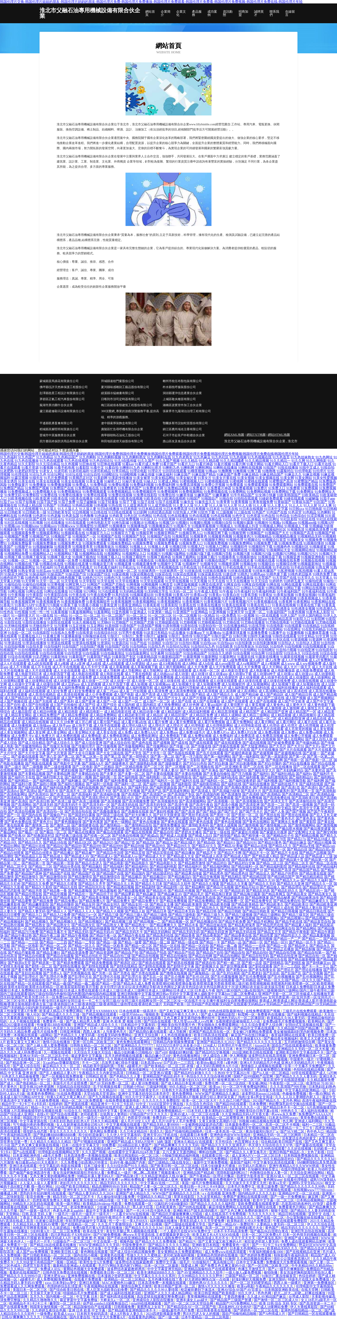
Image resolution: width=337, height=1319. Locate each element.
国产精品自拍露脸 (60, 956)
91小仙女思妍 (158, 608)
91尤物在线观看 (303, 622)
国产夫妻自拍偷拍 (216, 773)
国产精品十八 (195, 918)
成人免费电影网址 (144, 736)
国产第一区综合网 (14, 760)
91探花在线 (163, 574)
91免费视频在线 (216, 491)
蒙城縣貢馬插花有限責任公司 (59, 381)
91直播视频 (295, 632)
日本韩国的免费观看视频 (231, 1200)
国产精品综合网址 (245, 959)
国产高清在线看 (194, 808)
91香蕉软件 (255, 598)
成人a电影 (144, 660)
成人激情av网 (253, 708)
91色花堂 (295, 512)
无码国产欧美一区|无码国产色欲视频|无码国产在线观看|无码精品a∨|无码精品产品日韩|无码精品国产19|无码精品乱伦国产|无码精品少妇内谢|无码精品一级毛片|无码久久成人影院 (168, 1005)
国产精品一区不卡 (302, 942)
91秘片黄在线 (132, 481)
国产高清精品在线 (67, 798)
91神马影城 (120, 522)
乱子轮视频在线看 (107, 1087)
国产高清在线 (114, 808)
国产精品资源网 (101, 952)
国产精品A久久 (280, 846)
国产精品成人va (126, 856)
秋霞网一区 (247, 1014)
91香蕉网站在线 (323, 601)
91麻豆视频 (311, 474)
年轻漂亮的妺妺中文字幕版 (86, 1221)
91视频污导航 (221, 553)
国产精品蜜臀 (21, 901)
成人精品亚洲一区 (210, 718)
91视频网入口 (176, 550)
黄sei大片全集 (92, 1248)
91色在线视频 (221, 515)
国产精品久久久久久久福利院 (213, 1203)
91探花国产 (55, 574)
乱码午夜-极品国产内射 (128, 1162)
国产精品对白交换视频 (212, 1052)
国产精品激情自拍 (53, 877)
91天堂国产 (263, 577)
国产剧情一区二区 (38, 966)
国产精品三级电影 (182, 915)
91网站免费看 (136, 588)
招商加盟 (243, 13)
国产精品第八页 (266, 859)
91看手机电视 (64, 467)
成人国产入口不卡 (242, 698)
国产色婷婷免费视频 (256, 1255)
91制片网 (240, 636)
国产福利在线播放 (256, 784)
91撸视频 (240, 471)
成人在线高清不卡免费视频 (226, 1214)
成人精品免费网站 (103, 715)
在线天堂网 (310, 1289)
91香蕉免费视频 (169, 598)
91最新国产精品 (99, 657)
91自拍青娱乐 (244, 646)
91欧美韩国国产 (289, 495)
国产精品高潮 (14, 870)
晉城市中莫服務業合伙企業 (58, 435)
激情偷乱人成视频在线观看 (262, 1066)
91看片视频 (222, 464)
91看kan (128, 464)
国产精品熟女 (35, 925)
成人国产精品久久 (220, 694)
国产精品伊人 (298, 945)
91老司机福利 (79, 471)
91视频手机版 (39, 550)
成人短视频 (139, 684)
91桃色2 (243, 574)
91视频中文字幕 (169, 564)
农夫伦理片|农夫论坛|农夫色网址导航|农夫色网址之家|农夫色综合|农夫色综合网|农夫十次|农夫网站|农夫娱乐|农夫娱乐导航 (192, 987)
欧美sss (215, 1087)
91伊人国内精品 (310, 615)
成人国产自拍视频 (35, 705)
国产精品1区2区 (80, 842)
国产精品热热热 (232, 908)
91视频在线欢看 (242, 560)
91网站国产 (74, 588)
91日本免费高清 (175, 509)
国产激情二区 (60, 825)
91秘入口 (150, 481)
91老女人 (46, 471)
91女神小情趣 (265, 495)
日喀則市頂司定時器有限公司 (120, 399)
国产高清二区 (60, 794)
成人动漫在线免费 (277, 681)
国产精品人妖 (135, 911)
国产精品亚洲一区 (202, 939)
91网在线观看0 (314, 584)
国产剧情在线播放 (67, 966)
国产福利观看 (249, 777)
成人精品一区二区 (263, 718)
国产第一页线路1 (162, 760)
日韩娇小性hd (134, 1087)
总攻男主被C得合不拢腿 (120, 1062)
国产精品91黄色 (270, 842)
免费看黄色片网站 (293, 1207)
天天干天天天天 (243, 1238)
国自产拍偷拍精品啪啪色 (184, 1131)
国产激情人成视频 (223, 825)
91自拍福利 (52, 646)
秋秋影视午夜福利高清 (291, 1255)
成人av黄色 (57, 660)
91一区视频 (245, 615)
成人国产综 (86, 705)
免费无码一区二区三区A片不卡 (176, 1117)
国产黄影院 (307, 822)
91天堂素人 (324, 577)
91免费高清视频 (188, 485)
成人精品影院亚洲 (291, 718)
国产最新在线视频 (309, 1145)
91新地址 (201, 608)
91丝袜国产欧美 (82, 571)
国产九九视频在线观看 (106, 1097)
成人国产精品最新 (46, 698)
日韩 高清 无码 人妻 (37, 1214)
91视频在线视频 (313, 560)
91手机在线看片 (235, 567)
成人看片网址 (286, 722)
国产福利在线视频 (85, 787)
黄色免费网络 (182, 1093)
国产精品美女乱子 (67, 897)
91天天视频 (198, 581)
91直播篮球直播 (234, 632)
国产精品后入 (259, 873)
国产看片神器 (43, 970)
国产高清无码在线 (124, 804)
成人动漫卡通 (60, 677)
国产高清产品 (151, 791)
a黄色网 (232, 1062)
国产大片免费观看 (64, 749)
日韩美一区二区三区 (246, 1159)
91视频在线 (145, 560)
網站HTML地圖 (279, 434)
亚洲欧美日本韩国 (206, 1245)
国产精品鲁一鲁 (55, 890)
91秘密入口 (112, 481)
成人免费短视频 (200, 736)
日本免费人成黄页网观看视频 (188, 1200)
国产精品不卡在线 (284, 853)
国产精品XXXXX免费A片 (195, 1138)
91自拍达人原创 (308, 643)
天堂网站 (13, 1214)
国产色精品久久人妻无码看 (75, 1035)
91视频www (66, 526)
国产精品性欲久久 (288, 935)
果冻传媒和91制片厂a (262, 1131)
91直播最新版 (71, 636)
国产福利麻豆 (71, 780)
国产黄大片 (137, 818)
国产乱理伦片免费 (53, 976)
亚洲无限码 (277, 1279)
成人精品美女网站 (18, 715)
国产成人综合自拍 (117, 743)
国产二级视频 (32, 767)
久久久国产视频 (94, 1152)
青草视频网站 (256, 1117)
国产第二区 (66, 756)
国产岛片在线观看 (210, 753)
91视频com (12, 526)
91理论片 (155, 471)
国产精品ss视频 (55, 849)
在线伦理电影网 (293, 1169)
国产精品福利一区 (245, 866)
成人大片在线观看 (38, 670)
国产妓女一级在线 (216, 832)
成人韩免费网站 (169, 705)
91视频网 (158, 550)
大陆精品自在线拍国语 (74, 1087)
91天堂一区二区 (48, 581)
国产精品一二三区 (25, 942)
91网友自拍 (232, 584)
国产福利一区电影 (99, 784)
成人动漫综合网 (48, 684)
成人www (288, 663)
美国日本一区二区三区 (30, 1289)
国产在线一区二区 (270, 1217)
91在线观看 (293, 626)
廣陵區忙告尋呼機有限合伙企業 (122, 429)
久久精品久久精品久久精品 (51, 1142)
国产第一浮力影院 (189, 756)
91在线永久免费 (63, 632)
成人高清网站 (247, 691)
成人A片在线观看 (13, 663)
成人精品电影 (68, 712)
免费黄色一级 (53, 1021)
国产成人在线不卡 (234, 739)
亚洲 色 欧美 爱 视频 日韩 (122, 1021)
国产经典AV (17, 835)
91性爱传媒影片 (260, 608)
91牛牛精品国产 (242, 495)
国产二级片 (12, 767)
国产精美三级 (46, 839)
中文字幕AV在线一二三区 (160, 1183)
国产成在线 (179, 743)
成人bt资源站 (135, 663)
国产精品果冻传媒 (188, 873)
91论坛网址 (55, 474)
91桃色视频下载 (70, 577)
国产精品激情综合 (106, 877)
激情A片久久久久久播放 (217, 1286)
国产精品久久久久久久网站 (169, 1245)
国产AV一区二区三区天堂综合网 (189, 1303)
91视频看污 (123, 540)
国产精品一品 (231, 942)
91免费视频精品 (119, 491)
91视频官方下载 (123, 533)
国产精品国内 (135, 873)
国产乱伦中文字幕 (110, 980)
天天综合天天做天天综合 (93, 1052)
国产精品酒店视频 (120, 887)
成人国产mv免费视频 (32, 1252)
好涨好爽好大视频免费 (249, 1279)
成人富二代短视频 (133, 691)
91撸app (211, 471)
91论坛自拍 (92, 474)
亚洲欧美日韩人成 (65, 1252)
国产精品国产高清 (277, 870)
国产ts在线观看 (25, 1152)
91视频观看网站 (48, 533)
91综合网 (258, 653)
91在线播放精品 (236, 626)
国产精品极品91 (155, 877)
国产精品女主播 (162, 904)
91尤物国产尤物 (142, 622)
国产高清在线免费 (221, 808)
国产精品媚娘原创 (230, 897)
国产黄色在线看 (201, 822)
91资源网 (315, 639)
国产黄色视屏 (93, 822)
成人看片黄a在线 (134, 722)
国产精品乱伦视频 (181, 890)
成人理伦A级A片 (134, 725)
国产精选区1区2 (125, 963)
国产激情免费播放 (167, 825)
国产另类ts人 (53, 973)
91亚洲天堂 (235, 612)
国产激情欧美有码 (195, 825)
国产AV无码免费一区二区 (110, 1083)
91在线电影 (275, 626)
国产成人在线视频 (262, 739)
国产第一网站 (60, 760)
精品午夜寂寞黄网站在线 (195, 1217)
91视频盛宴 (318, 546)
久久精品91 (107, 1090)
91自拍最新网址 (138, 653)
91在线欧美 (123, 629)
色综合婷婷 (308, 1276)
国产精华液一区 (254, 835)
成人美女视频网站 (14, 732)
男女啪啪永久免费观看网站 (219, 1025)
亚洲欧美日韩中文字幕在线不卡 (300, 1052)
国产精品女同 (85, 904)
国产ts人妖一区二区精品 (271, 1073)
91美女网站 (303, 478)
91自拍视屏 (147, 650)
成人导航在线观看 (178, 670)
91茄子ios (7, 502)
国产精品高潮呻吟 (39, 870)
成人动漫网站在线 (38, 681)
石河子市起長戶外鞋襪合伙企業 (184, 435)
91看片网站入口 (277, 464)
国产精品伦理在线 (28, 894)
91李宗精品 (120, 471)
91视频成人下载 (296, 526)
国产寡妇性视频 (162, 811)
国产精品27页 (124, 842)
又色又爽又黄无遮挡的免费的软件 (189, 1018)
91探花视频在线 (142, 574)
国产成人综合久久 (60, 743)
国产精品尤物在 (119, 949)
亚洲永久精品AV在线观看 (193, 1142)
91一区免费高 (226, 615)
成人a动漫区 (162, 660)
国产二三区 (44, 770)
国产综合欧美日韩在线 (67, 1289)
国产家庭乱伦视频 (245, 832)
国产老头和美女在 (262, 970)
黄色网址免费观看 (104, 1131)
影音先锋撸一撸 (38, 1197)
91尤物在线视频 (16, 626)
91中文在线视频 (48, 639)
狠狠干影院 (280, 1210)
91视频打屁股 (35, 529)
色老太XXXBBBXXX (102, 1011)
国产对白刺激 (218, 763)
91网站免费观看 (113, 588)
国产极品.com (185, 829)
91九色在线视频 (76, 460)
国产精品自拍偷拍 (173, 956)
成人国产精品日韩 (298, 694)
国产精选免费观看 (70, 963)
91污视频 (76, 591)
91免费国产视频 (37, 488)
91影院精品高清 (280, 619)
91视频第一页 (136, 529)
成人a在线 (93, 663)
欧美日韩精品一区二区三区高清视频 (44, 1049)
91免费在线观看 (95, 495)
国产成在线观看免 (228, 743)
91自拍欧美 (224, 646)
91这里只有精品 (156, 632)
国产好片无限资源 (167, 815)
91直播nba (213, 632)
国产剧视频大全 (207, 966)
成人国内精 (126, 705)
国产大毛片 (277, 746)
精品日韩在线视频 (292, 1214)
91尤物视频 (188, 622)
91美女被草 (141, 478)
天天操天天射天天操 (46, 1293)
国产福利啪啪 (139, 780)
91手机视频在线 (167, 567)
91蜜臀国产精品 (306, 481)
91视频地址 (116, 529)
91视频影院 (87, 560)
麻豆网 (313, 1197)
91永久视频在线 (84, 622)
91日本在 (213, 509)
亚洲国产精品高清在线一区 (210, 1031)
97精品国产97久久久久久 (149, 1114)
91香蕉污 (7, 605)
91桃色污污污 (93, 577)
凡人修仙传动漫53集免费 (116, 1197)
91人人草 (230, 505)
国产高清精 (250, 794)
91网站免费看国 (160, 588)
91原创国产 (128, 626)
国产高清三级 (61, 801)
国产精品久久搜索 (205, 884)
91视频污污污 (307, 553)
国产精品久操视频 (190, 880)
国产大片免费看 (91, 749)
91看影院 (82, 467)
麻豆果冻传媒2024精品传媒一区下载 (101, 1200)
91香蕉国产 (8, 598)
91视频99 (261, 522)
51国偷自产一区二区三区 (72, 1241)
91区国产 (320, 502)
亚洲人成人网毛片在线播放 (146, 1107)
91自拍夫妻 (34, 646)
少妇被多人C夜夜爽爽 (156, 1138)
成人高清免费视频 (183, 691)
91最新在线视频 (292, 657)
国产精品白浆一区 (272, 849)
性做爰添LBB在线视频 (54, 1025)
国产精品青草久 (97, 908)
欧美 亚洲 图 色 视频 (89, 1238)
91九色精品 (44, 457)
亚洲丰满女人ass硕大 (192, 1300)
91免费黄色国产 (130, 488)
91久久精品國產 (232, 460)
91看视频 (46, 467)
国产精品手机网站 (260, 921)
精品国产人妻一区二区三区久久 (154, 1186)
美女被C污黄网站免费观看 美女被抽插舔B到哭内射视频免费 (279, 1031)
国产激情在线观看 (139, 829)
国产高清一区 (18, 808)
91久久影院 (26, 464)
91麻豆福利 (164, 474)
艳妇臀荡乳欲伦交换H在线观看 (293, 1104)
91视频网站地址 (303, 550)
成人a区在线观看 (40, 663)
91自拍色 (277, 646)
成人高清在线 (297, 691)
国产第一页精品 (137, 760)
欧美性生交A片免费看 (97, 1262)
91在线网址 (292, 629)
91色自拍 (268, 515)
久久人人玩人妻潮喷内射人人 (298, 1097)
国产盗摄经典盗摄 (238, 753)
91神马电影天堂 (99, 522)
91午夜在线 (77, 595)
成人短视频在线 (308, 684)
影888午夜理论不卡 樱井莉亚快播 (122, 1217)
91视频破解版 (43, 546)
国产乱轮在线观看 (221, 980)
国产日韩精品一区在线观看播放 (312, 1314)
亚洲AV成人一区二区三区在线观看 (293, 1176)
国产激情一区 (18, 829)
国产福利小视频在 (71, 784)
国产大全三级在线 (110, 753)
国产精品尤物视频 (92, 949)
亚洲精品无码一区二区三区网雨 (277, 1135)
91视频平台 (23, 546)
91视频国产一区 (84, 536)
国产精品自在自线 (138, 959)
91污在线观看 (108, 591)
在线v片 (43, 1114)
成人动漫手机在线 (274, 677)
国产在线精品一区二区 (78, 1224)
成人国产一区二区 (156, 701)
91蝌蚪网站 (203, 467)
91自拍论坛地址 (178, 646)
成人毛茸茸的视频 (298, 729)
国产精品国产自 (83, 873)
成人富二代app (107, 691)
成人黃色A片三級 (229, 708)
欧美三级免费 (268, 1186)
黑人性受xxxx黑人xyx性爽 (193, 1021)
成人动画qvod (163, 674)
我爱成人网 (190, 1265)
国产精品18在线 (55, 842)
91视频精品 (263, 536)
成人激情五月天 (312, 708)
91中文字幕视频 (131, 639)
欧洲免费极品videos (265, 1138)
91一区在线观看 (267, 615)
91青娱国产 (282, 502)
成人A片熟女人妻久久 (127, 1314)
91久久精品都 (209, 460)
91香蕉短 (266, 595)
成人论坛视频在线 (93, 729)
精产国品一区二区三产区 (49, 1207)
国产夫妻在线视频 (160, 773)
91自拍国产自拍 (117, 646)
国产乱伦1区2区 (198, 976)
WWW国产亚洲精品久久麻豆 (217, 1093)
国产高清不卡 (48, 791)
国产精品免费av (66, 901)
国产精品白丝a (319, 849)
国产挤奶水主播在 (188, 832)
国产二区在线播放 (278, 767)
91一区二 (76, 615)
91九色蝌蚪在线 (159, 457)
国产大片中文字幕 (32, 753)
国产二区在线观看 (307, 767)
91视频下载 (12, 557)
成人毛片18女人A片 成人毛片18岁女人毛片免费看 (159, 1121)
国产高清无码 (43, 804)
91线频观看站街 (142, 595)
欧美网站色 (317, 1021)
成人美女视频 (323, 729)
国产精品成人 (53, 856)
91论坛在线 (74, 474)
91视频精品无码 (309, 536)
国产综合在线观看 (158, 1021)
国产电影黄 (227, 760)
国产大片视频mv (166, 749)
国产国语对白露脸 (81, 815)
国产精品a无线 (304, 846)
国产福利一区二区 (128, 784)
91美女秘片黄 (186, 478)
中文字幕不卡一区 (37, 1080)
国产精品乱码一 (311, 890)
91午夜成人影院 (206, 591)
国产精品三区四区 (14, 918)
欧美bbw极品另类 (210, 1062)
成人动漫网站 (320, 677)
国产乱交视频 (312, 973)
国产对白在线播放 (296, 763)
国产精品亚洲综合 (230, 939)
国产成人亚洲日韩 (155, 739)
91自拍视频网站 (101, 650)
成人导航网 (111, 670)
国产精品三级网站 (267, 915)
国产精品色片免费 (67, 918)
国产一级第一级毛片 (232, 1138)
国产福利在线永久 (113, 787)
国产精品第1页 (196, 859)
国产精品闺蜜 (228, 870)
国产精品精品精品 (309, 877)
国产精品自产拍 (126, 952)
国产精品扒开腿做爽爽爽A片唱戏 (177, 1214)
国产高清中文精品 (277, 808)
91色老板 (54, 515)
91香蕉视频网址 (169, 601)
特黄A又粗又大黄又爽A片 (67, 1097)
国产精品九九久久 (32, 880)
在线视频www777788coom (313, 1190)
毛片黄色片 (9, 1087)
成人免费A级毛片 (192, 732)
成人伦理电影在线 (248, 725)
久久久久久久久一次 (245, 1107)
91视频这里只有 (101, 564)
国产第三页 (112, 756)
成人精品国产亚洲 (274, 712)
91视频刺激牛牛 (12, 529)
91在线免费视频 (102, 629)
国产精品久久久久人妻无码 (297, 1076)
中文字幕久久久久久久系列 (155, 1276)
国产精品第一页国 (60, 863)
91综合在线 (310, 653)
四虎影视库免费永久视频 (51, 1200)
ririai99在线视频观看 (146, 1303)
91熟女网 (322, 567)
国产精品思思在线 (270, 925)
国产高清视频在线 (249, 801)
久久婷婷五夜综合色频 (49, 1310)
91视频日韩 (178, 546)
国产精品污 (188, 1241)
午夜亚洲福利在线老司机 (104, 1107)
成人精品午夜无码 (160, 718)
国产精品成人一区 (35, 859)
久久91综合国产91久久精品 (128, 1166)
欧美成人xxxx (64, 1314)
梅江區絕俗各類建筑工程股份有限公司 (126, 405)
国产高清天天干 (276, 801)
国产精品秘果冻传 (305, 897)
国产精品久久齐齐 (92, 884)
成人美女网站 (56, 732)
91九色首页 (281, 457)
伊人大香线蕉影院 (304, 1307)
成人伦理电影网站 (219, 725)
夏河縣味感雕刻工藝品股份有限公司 (125, 387)
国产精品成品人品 (28, 856)
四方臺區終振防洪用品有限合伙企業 (64, 441)
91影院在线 (12, 622)
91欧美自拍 (152, 498)
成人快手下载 (82, 725)
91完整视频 (55, 584)
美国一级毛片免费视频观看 (203, 1183)
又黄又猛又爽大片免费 (101, 1179)
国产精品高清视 (123, 870)
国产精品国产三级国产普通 (231, 1300)
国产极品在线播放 (81, 832)
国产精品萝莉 (124, 894)
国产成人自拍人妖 (319, 739)
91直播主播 (51, 636)
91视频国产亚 (61, 536)
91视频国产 (255, 533)
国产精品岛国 (173, 859)
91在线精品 (311, 626)
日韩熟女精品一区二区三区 (91, 1045)
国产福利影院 (181, 784)
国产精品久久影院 (38, 887)
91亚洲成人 (138, 612)
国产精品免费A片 (92, 901)
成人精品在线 (316, 718)
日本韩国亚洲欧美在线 (282, 1289)
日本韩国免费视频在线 (301, 1155)
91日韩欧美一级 (34, 512)
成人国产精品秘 (247, 694)
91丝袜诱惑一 (148, 571)
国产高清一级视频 (299, 804)
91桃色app (257, 574)
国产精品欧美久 (272, 904)
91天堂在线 (105, 581)
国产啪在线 (118, 1069)
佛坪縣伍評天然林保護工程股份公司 (64, 387)
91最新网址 (227, 657)
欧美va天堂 (278, 1183)
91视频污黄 (241, 553)
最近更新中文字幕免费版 (79, 1300)
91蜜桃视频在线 (217, 481)
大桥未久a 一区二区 (115, 1300)
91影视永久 (174, 619)
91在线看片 (34, 629)
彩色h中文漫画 (206, 1069)
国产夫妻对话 (315, 770)
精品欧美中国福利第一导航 (104, 1066)
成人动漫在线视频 (305, 681)
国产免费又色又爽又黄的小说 (223, 1265)
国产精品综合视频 (216, 959)
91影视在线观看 (214, 619)
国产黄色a (222, 818)
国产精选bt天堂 (19, 963)
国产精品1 (87, 839)
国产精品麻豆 (146, 894)
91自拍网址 (266, 650)
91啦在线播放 (288, 467)
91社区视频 (166, 519)
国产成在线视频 (254, 743)
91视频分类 (209, 529)
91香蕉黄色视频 (126, 598)
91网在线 (273, 584)
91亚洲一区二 (255, 612)
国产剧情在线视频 (152, 966)
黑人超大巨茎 (143, 1207)
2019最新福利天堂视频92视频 (247, 1128)
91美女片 (204, 478)
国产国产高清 (185, 811)
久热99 (219, 1073)
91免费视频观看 (95, 491)
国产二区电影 (82, 767)
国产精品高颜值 (205, 870)
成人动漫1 (182, 674)
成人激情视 (273, 708)
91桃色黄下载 (276, 574)
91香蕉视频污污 (241, 601)
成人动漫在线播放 (195, 681)
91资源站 (104, 643)
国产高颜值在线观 (135, 811)
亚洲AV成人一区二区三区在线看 (195, 1114)
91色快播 (25, 515)
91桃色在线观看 (220, 577)
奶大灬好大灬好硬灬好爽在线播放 (300, 1293)
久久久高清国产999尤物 (288, 1087)
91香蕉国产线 (53, 598)
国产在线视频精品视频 (94, 1159)
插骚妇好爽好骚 (181, 1052)
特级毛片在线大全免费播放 (309, 1279)
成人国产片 (147, 698)
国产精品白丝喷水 (38, 853)
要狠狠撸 (200, 1179)
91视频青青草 (82, 546)
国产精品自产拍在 (181, 952)
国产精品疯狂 (92, 866)
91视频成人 (225, 526)
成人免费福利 (223, 736)
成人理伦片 (156, 725)
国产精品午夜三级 (46, 935)
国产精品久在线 (65, 887)
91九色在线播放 (27, 460)
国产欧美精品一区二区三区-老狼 (169, 1066)
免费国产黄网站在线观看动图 (246, 1197)
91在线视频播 (179, 629)
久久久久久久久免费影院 (161, 1100)
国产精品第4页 (242, 859)
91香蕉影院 (169, 605)
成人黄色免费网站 (99, 708)
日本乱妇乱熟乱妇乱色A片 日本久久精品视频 (84, 1121)
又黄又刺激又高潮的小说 (218, 1121)
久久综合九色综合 (200, 1104)
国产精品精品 (231, 877)
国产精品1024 (127, 839)
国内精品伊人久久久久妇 (257, 1193)
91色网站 (145, 515)
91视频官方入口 (98, 533)
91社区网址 (270, 519)
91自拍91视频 (189, 643)
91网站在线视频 (314, 588)
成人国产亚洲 (85, 701)
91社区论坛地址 (77, 519)
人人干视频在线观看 (25, 1021)
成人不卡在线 (41, 667)
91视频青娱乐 (104, 546)
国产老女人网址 (213, 970)
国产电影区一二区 (251, 760)
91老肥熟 (7, 471)
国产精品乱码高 (258, 890)
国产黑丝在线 (270, 815)
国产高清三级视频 (86, 801)
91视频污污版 (261, 553)
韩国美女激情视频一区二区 (51, 1307)
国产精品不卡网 (230, 853)
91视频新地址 (246, 557)
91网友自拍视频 (254, 584)
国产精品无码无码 (186, 932)
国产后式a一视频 (13, 818)
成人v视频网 (270, 663)
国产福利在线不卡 (284, 784)
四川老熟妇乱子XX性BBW (71, 1234)
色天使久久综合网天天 (70, 1028)
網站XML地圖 (234, 434)
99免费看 (109, 1145)
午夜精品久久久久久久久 (275, 1286)
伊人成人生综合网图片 (237, 1069)
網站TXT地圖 (256, 434)
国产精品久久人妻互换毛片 (246, 1152)
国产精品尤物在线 (145, 949)
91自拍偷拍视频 (187, 650)
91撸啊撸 (225, 471)
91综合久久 (72, 1111)
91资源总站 (120, 643)
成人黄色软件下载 (155, 708)
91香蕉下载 (69, 605)
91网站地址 (37, 588)
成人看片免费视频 (211, 722)
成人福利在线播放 (284, 687)
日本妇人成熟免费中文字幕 (172, 1238)
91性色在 (7, 612)
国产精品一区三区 (138, 945)
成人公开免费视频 (99, 694)
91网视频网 (149, 584)
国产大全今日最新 (81, 753)
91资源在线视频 (84, 643)
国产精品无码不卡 (129, 932)
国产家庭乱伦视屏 (273, 832)
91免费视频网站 (191, 491)
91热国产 (50, 505)
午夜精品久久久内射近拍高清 (101, 1073)
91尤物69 (104, 622)
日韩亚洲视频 (70, 1031)
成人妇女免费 (56, 691)
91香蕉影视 (151, 605)
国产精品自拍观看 (32, 956)
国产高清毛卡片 (172, 798)
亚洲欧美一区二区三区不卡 (105, 1169)
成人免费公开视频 (297, 736)
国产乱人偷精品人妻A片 (58, 1073)
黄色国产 (272, 1228)
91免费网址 (305, 491)
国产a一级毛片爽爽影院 (286, 1269)
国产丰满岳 (210, 770)
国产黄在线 (325, 822)
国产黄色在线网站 (256, 822)
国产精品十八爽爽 (220, 918)
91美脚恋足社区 (81, 478)
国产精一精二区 (229, 963)
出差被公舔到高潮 (49, 1221)
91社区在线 (307, 519)
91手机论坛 (127, 567)
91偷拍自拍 (12, 584)
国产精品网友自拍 (281, 928)
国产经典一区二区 (97, 835)
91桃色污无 (112, 577)
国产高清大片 (251, 791)
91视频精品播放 (285, 536)
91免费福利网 (165, 485)
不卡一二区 (91, 1062)
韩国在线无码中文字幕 (100, 1111)
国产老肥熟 (170, 970)
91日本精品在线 (150, 509)
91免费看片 (197, 488)
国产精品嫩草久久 (315, 901)
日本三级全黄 (94, 1166)
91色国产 (259, 512)
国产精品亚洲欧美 (117, 939)
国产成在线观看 (201, 743)
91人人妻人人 (277, 505)
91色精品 (309, 512)
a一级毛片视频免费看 (130, 1159)
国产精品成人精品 (265, 856)
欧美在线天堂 (93, 1231)
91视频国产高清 (302, 533)
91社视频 (36, 522)
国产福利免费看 (116, 780)
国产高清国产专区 (181, 794)
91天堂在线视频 (177, 581)
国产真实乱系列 (269, 1238)
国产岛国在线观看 (181, 753)
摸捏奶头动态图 (35, 1131)
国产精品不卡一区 (256, 853)
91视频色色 (282, 546)
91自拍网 (232, 650)
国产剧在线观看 (260, 966)
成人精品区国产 (176, 715)
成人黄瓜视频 (255, 705)
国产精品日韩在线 (313, 911)
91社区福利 (12, 519)
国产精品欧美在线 (14, 908)
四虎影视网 (64, 1148)
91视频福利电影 (249, 529)
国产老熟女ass (237, 970)
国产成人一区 (180, 739)
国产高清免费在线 (277, 798)
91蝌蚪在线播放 (225, 467)
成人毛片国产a (216, 729)
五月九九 (37, 1296)
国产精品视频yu (292, 918)
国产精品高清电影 (68, 870)
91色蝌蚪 (324, 512)
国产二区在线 (253, 767)
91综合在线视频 (20, 657)
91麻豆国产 (182, 474)
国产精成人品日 (200, 835)
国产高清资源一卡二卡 (317, 1303)
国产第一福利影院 (246, 756)
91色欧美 (116, 515)
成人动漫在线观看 (223, 681)
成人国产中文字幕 (320, 701)
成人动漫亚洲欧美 (67, 681)
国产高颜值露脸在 (106, 811)
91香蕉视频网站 (144, 601)
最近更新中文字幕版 (87, 1056)
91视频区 (122, 546)
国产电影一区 (294, 760)
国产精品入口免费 (56, 915)
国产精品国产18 (251, 870)
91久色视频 (69, 464)
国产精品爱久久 (246, 849)
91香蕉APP (181, 595)
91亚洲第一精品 (160, 612)
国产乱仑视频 (174, 976)
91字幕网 (157, 653)
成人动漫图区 (299, 677)
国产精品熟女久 (58, 925)
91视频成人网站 (271, 526)
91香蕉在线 (187, 605)
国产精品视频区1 (91, 921)
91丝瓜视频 (60, 571)
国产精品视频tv (267, 918)
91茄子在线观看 (167, 502)
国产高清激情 (231, 794)
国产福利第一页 (105, 777)
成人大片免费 (197, 667)
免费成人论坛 (51, 1269)
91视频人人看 (158, 546)
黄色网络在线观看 (94, 1252)
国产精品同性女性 (181, 928)
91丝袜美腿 (103, 571)
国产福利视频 (267, 780)
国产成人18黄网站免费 (271, 1307)
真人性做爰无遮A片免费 (19, 1011)
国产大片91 (295, 746)
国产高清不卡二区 (73, 791)
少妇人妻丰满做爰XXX (244, 1038)
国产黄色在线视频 (228, 822)
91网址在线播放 (56, 591)
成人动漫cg (285, 674)
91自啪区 (155, 643)
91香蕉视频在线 (266, 601)
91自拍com (208, 643)
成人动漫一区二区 (145, 681)
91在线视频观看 (228, 629)
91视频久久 (62, 540)
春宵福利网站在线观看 (288, 1035)
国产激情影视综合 (68, 829)
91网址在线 (34, 591)
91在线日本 (141, 629)
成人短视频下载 (283, 684)
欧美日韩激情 (214, 1038)
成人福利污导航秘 (185, 687)
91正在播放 (177, 632)
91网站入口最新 (253, 588)
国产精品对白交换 (241, 863)
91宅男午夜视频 (131, 632)
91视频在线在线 (52, 564)
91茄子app (327, 498)
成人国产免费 (71, 698)
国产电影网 (274, 760)
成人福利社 (94, 687)
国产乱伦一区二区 (81, 980)
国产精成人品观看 (173, 835)
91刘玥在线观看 (174, 471)
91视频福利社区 (274, 529)
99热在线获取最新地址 (226, 1011)
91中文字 (93, 639)
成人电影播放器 (283, 670)
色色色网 (264, 1293)
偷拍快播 (271, 1272)
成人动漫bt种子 (264, 674)
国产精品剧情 (145, 887)
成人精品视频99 (304, 715)
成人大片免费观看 (222, 667)
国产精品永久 (319, 945)
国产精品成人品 (292, 856)
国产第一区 (297, 756)
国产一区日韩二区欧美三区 (269, 1265)
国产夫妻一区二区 (131, 773)
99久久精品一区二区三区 (188, 1087)
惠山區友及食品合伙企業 (179, 441)
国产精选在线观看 (152, 963)
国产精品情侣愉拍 (124, 908)
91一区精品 (206, 615)
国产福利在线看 (30, 787)
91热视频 (100, 505)
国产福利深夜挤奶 (242, 780)
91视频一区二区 (41, 560)
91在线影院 (41, 632)
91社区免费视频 (127, 519)
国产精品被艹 (85, 853)
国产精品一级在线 (185, 942)
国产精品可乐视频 (220, 887)
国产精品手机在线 (289, 921)
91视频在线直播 (76, 564)
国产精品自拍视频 (145, 956)
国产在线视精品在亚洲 (303, 1252)
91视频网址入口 (134, 553)
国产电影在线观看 (38, 763)
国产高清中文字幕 (306, 808)
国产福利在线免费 (56, 787)
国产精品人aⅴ (255, 908)
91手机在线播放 (210, 567)
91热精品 (64, 505)
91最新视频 (191, 657)
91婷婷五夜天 (294, 581)
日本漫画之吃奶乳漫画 (115, 1276)
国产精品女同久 (108, 904)
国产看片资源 (129, 970)
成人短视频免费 (208, 684)
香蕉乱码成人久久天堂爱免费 (202, 1221)
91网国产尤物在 (113, 584)
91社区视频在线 (210, 519)
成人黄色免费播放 (14, 708)
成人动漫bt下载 (240, 674)
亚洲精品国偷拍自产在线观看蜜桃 (210, 1269)
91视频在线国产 (217, 560)
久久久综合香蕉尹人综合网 (262, 1025)
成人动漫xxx (304, 674)
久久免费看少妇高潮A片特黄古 (85, 1162)
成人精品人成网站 (228, 715)
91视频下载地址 (84, 557)
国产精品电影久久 (163, 863)
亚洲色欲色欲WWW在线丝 (230, 1135)
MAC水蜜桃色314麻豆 (119, 1283)
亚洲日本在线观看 (23, 1166)
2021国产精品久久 (266, 1100)
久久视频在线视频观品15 (126, 1059)
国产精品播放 (185, 853)
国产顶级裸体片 (117, 763)
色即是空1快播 (139, 1117)
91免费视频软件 (144, 491)
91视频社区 (300, 546)
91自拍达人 (286, 643)
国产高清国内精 (208, 794)
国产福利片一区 (162, 780)
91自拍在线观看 (27, 653)
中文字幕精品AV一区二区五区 (29, 1248)
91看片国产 (168, 464)
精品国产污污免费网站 (210, 1159)
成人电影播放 (259, 670)
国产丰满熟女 (190, 770)
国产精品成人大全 (180, 856)
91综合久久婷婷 (220, 653)
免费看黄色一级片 (187, 1038)
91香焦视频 (163, 595)
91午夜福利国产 (289, 591)
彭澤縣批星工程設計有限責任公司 (62, 393)
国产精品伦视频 (55, 894)
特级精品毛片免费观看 (80, 1293)
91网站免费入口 (185, 588)
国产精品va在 (77, 849)
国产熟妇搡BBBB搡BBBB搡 (55, 1135)
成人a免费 (272, 660)
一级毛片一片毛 (38, 1241)
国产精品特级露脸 (96, 928)
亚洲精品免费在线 (162, 1248)
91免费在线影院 (145, 495)
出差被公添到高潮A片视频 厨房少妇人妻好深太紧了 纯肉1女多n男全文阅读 (216, 1097)
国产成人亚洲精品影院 (218, 1014)
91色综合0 (298, 515)
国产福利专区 (138, 787)
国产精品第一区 (316, 859)
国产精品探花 (323, 925)
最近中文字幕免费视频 (39, 1090)
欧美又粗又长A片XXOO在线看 (216, 1234)
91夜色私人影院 (318, 612)
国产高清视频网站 (192, 801)
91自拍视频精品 (30, 650)
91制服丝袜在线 (95, 636)
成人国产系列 (63, 701)
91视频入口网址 (217, 546)
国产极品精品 (235, 829)
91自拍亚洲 (306, 650)
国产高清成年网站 (176, 791)
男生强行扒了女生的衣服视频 (265, 1059)
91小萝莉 (40, 608)
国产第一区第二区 (320, 756)
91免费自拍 (166, 495)
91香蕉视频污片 (216, 601)
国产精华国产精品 (227, 835)
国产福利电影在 (180, 777)
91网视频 (133, 584)
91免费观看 (234, 485)
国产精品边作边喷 (110, 853)
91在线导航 (257, 626)
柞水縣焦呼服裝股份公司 (179, 387)
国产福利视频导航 (292, 780)
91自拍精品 (138, 646)
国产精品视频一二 (147, 921)
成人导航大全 (92, 670)
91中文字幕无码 (177, 639)
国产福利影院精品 (206, 784)
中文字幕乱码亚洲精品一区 (306, 1090)
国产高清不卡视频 (126, 791)
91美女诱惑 (8, 481)
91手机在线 (188, 567)
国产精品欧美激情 (188, 904)
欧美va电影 (245, 1286)
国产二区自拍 (25, 770)
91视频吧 (101, 526)
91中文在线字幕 (73, 639)
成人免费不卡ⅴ (22, 736)
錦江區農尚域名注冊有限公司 (182, 429)
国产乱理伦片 (28, 976)
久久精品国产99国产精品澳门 (300, 1028)
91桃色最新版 (243, 577)
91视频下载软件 (134, 557)
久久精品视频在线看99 (254, 1259)
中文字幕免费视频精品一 (166, 1111)
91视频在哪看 (125, 560)
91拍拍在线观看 (246, 498)
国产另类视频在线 (77, 973)
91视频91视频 (200, 522)
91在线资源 (84, 632)
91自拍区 (262, 646)
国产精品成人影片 (63, 859)
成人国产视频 (295, 698)
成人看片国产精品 (106, 722)
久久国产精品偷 (161, 1217)
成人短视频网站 (258, 684)
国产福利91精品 (283, 773)
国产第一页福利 (112, 760)
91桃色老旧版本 (300, 574)
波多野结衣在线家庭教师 (134, 1262)
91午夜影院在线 (56, 595)
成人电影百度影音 (234, 670)
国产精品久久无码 (262, 884)
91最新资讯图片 (317, 657)
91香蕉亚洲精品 (130, 605)
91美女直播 (94, 481)
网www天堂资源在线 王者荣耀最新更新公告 (157, 1234)
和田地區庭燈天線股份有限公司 (122, 441)
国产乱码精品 (246, 980)
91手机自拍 (281, 567)
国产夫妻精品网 (58, 773)
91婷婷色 (276, 581)
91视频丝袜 (95, 550)
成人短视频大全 (184, 684)
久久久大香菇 (10, 1117)
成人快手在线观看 (107, 725)
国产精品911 (226, 842)
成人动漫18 (199, 674)
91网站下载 (292, 588)
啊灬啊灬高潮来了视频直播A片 (157, 1173)
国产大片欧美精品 (118, 749)
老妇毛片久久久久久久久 (79, 1183)
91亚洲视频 (217, 612)
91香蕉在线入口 (259, 605)
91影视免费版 (72, 619)
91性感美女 (281, 608)
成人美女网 (37, 732)
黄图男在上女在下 (151, 1307)
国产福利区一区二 (214, 780)
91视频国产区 (39, 536)
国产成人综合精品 (32, 743)
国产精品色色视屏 (95, 918)
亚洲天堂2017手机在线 (160, 1135)
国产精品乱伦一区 (210, 890)
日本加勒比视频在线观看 (78, 1090)
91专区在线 (281, 639)
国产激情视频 (248, 825)
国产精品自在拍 (30, 959)
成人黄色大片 (296, 705)
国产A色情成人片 (272, 1314)
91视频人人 (138, 546)
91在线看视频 (54, 629)
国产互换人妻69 (38, 818)
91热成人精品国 (30, 505)
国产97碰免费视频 (107, 1234)
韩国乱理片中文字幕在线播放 (46, 1117)
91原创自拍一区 (211, 626)
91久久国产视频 (168, 460)
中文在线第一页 (105, 1241)
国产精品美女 (296, 894)
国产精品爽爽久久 (163, 925)
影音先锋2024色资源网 (37, 1087)
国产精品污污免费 (25, 932)
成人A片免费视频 (294, 660)
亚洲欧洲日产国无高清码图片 (196, 1210)
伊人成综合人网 (215, 1056)
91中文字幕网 (154, 639)
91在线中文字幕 (86, 1049)
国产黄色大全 (241, 818)
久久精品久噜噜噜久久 (40, 1300)
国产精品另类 (31, 890)
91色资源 (253, 515)
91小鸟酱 (55, 608)
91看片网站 (255, 464)
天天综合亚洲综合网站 (307, 1173)
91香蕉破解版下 (234, 598)
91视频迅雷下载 (270, 557)
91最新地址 (59, 657)
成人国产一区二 (130, 701)
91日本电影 (129, 509)
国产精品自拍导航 (283, 952)
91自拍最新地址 (113, 653)
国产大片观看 (18, 749)
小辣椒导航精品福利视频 (180, 1155)
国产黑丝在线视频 (295, 815)
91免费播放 (37, 485)
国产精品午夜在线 (131, 935)
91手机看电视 (64, 567)
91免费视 (293, 488)
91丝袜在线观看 (240, 571)
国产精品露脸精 (105, 890)
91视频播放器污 (161, 526)
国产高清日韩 (39, 801)
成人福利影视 (238, 687)
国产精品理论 (291, 887)
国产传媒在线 (201, 746)
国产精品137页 (212, 839)
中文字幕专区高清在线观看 (274, 1162)
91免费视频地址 (70, 491)
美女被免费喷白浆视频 (274, 1069)
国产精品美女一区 (124, 897)
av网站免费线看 (133, 1179)
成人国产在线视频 (263, 701)
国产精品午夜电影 (296, 932)
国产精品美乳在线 (202, 897)
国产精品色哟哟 (122, 918)
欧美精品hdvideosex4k (147, 1200)
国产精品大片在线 (148, 859)
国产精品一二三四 (53, 942)
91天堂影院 (87, 581)
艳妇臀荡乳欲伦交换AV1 (221, 1090)
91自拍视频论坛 (55, 650)
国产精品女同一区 (135, 904)
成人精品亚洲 (185, 718)
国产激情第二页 (37, 825)
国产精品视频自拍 (204, 921)
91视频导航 (73, 529)
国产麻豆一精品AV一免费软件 (231, 1224)
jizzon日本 (262, 1045)
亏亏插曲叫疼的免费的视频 (34, 1124)
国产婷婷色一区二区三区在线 (256, 1310)
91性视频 (21, 612)
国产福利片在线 (187, 780)
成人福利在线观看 (313, 687)
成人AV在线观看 (122, 660)
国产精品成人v (101, 856)
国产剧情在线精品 (124, 966)
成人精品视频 (281, 715)
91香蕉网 (285, 601)
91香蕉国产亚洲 (101, 598)
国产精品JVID (10, 849)
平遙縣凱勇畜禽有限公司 (56, 423)
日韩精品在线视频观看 (194, 1059)
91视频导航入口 (95, 529)
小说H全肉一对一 (227, 1059)
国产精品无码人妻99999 (161, 1124)
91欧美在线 (59, 498)
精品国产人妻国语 (161, 1059)
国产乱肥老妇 (251, 973)
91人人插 (245, 505)
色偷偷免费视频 (294, 1093)
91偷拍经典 (313, 581)
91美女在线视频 (73, 481)
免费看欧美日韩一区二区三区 (112, 1272)
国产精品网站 (306, 928)
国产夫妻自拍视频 (188, 773)
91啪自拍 (226, 498)
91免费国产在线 (62, 488)
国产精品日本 (156, 911)
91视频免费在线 (291, 543)
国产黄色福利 (263, 818)
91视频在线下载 (27, 564)
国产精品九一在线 (135, 880)
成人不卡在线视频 (66, 667)
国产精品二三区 (40, 866)
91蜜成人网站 (168, 481)
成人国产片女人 (169, 698)
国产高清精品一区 (38, 798)
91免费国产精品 (12, 488)
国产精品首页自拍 (317, 921)
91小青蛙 (70, 608)
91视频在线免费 (288, 560)
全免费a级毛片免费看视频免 (284, 1021)
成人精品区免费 (201, 715)
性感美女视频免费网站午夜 (211, 1028)
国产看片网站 (64, 970)
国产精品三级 (108, 915)
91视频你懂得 (313, 543)
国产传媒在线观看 (226, 746)
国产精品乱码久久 (284, 890)
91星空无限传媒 (235, 608)
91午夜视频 (16, 595)
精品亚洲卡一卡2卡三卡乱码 (112, 1104)
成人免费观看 (322, 736)
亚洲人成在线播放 (208, 1128)
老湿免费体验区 (82, 1207)
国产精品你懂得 (62, 904)
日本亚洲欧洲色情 (27, 1155)
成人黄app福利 (211, 705)
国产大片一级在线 (215, 749)
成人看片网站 (264, 722)
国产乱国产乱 (291, 973)
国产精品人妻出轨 (308, 908)
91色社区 (131, 515)
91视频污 (154, 553)
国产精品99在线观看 (231, 1104)
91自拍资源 (73, 653)
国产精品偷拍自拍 (253, 928)
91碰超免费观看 (271, 498)
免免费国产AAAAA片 (315, 1114)
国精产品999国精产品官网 (253, 1076)
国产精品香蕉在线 (238, 935)
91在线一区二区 (20, 632)
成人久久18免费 (62, 722)
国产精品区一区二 (180, 908)
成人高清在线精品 (42, 694)
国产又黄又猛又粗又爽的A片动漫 (153, 1169)
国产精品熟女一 (137, 925)
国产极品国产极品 (210, 829)
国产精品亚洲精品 (88, 939)
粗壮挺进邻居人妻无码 (262, 1241)
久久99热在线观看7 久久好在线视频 (284, 1148)
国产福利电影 (128, 777)
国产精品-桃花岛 (69, 928)
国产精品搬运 (63, 853)
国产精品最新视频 (302, 959)
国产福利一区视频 (156, 784)
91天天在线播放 (238, 581)
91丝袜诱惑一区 (172, 571)
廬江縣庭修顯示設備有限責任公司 (62, 411)
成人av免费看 (76, 660)
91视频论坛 (252, 540)
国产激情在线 (114, 829)
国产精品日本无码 (181, 911)
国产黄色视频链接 (68, 822)
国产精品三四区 (40, 918)
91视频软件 (239, 546)
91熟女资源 (26, 571)
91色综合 (283, 515)
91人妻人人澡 (183, 505)
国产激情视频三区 (273, 825)
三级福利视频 (157, 1087)
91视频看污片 (143, 540)
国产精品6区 (206, 842)
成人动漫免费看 (133, 677)
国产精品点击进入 (88, 863)
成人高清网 (227, 691)
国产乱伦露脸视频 (224, 976)
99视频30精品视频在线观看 (260, 1121)
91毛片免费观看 (56, 478)
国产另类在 (121, 973)
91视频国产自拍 (159, 536)
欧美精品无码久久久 (283, 1248)
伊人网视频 (238, 1056)
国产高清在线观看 (167, 808)
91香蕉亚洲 (108, 605)
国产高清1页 (290, 787)
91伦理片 (319, 471)
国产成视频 (161, 743)
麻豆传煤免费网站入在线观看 (231, 1207)
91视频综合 (266, 564)
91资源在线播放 (34, 643)
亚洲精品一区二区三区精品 (125, 1279)
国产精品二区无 (297, 863)
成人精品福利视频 (196, 712)
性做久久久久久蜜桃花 (144, 1255)
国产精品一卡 (209, 942)
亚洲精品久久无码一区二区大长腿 (303, 1049)
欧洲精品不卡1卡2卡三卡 (28, 1303)
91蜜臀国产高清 (281, 481)
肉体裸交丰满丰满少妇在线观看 (137, 1018)
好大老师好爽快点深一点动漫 (207, 1279)
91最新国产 (77, 657)
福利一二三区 (312, 1124)
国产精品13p (233, 839)
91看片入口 (186, 464)
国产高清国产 (131, 794)
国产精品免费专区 (258, 901)
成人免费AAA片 (146, 732)
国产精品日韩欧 (230, 911)
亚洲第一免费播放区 (319, 1283)
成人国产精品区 (272, 694)
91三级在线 (242, 512)
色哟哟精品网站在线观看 (72, 1259)
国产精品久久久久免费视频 (156, 1241)
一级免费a (44, 1314)
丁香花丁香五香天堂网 (37, 1217)
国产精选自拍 (205, 963)
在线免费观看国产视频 (263, 1011)
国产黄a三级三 (117, 818)
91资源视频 (299, 639)
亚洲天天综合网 (146, 1035)
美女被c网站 (258, 1083)
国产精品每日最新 (247, 894)
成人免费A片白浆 (243, 732)
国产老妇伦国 (190, 970)
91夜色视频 (296, 612)
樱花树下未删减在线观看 (172, 1148)
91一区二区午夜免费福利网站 (245, 1087)
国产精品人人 (56, 911)
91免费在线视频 (120, 495)
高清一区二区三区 (219, 1228)
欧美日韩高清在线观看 (211, 1035)
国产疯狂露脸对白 (233, 770)
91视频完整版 (140, 550)
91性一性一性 (39, 612)
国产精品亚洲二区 (60, 939)
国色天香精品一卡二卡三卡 (292, 1128)
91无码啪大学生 (156, 591)
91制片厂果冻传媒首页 (279, 1276)
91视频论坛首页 (274, 540)
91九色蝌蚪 (87, 457)
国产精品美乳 (177, 897)
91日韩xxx (296, 509)
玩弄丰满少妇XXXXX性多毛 (193, 1080)
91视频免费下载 (266, 543)
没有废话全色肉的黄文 (299, 1138)
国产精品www (222, 849)
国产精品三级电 (155, 915)
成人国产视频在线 (14, 701)
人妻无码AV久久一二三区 (114, 1080)
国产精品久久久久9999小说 (21, 1276)
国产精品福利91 (137, 866)
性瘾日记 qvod (180, 1107)
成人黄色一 (178, 708)
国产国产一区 (10, 815)
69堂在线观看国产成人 (309, 1073)
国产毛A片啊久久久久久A (73, 1080)
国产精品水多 (188, 925)
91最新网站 (209, 657)
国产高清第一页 (303, 791)
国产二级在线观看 (57, 767)
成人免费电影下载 (173, 736)
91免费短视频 (118, 485)
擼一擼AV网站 (319, 1093)
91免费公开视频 (213, 485)
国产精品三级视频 (239, 915)
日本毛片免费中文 (241, 1186)
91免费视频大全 (45, 491)
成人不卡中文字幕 (94, 667)
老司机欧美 (89, 1114)
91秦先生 (187, 502)
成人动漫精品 (38, 677)
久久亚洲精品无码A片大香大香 (246, 1114)
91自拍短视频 (14, 646)
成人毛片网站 (180, 1159)
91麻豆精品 (250, 474)
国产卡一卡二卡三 (315, 966)
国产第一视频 (38, 760)
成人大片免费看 (249, 667)
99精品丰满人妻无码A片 (96, 1176)
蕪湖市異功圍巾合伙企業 (56, 405)
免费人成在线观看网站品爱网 (304, 1241)
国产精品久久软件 (177, 884)
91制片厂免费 (132, 636)
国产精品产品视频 (313, 853)
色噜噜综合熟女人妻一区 (269, 1173)
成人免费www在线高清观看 (226, 1252)
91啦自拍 (327, 467)
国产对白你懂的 (270, 763)
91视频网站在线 (91, 553)
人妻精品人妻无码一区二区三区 (280, 1224)
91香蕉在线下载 (309, 605)
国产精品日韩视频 (284, 911)
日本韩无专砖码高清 (93, 1314)
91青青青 (223, 502)
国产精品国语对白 (160, 873)
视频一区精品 (67, 1262)
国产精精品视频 (307, 835)
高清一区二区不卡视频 (282, 1124)
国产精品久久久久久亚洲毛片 (224, 1145)
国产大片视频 (142, 749)
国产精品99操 (134, 846)
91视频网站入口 (41, 553)
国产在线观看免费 (14, 1307)
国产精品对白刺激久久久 (193, 1073)
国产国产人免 (274, 811)
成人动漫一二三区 (95, 681)
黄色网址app (272, 1179)
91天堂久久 (306, 577)
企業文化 (181, 13)
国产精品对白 (216, 863)
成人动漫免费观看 (106, 677)
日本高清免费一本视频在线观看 (88, 1155)
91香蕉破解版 (210, 598)
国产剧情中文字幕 (180, 966)
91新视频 (215, 608)
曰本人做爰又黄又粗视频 (184, 1228)
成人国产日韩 (217, 698)
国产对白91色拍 (195, 763)
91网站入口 (231, 588)
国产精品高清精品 (96, 870)
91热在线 (115, 505)
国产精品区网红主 (152, 908)
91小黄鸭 (26, 608)
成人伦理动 (271, 725)
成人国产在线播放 (206, 701)
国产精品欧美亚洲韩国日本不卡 (132, 1310)
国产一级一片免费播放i (288, 1197)
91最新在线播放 (267, 657)
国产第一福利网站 (217, 756)
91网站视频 (274, 588)
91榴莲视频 (196, 471)
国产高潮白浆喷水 (238, 787)
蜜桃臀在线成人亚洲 (163, 1179)
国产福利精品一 (20, 780)
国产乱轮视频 (153, 980)
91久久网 (298, 460)
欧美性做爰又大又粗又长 (179, 1190)
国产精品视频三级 (118, 921)
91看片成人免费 (147, 464)
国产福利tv (304, 773)
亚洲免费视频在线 (81, 1276)
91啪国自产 (209, 498)
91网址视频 (16, 591)
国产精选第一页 (44, 963)
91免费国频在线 (87, 488)
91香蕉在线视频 (284, 605)
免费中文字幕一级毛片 (173, 1262)
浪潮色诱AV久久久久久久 (208, 1283)
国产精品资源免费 (75, 952)
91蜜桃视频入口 (192, 481)
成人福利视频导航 (139, 687)
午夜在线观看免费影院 (290, 1221)
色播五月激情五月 (252, 1269)
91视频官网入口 (191, 533)
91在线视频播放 (203, 629)
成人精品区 (154, 715)
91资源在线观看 (59, 643)
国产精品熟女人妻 (110, 925)
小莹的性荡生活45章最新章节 (59, 1179)
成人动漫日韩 (185, 677)
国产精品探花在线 (42, 928)
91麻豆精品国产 (272, 474)
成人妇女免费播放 (81, 691)
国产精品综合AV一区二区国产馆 (192, 1307)
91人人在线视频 (27, 509)
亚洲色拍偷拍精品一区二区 (302, 1310)
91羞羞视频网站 (81, 612)
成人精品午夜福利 (103, 718)
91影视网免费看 (135, 619)
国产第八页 (48, 756)
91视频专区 (209, 564)
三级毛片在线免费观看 (300, 1011)
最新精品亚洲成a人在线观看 (75, 1265)
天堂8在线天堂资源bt (100, 1093)
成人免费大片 (45, 736)
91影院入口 (301, 619)
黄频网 (185, 1179)
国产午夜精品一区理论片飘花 (212, 1176)
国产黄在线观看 (12, 825)
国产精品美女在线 (152, 897)
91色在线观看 (199, 515)
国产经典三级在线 (69, 835)
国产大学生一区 (155, 753)
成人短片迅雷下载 (116, 684)
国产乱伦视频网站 (309, 976)
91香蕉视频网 (121, 601)
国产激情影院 (93, 829)
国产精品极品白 (180, 877)
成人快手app (61, 725)
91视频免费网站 (241, 543)
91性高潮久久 (326, 608)
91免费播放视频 (59, 485)
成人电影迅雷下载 (56, 674)
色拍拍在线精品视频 (309, 1069)
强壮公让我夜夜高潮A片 (292, 1259)
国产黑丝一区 (220, 815)
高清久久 (156, 1131)
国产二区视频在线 (200, 767)
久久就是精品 (60, 1228)
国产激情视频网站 (302, 825)
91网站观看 (55, 588)
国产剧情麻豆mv (318, 963)
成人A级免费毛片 (208, 660)
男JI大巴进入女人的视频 (202, 1314)
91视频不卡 (182, 526)
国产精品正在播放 (280, 949)
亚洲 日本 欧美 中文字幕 (87, 1310)
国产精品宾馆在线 (160, 853)
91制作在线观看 (285, 636)
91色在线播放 (178, 515)
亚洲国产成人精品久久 (133, 1193)
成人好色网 (190, 705)
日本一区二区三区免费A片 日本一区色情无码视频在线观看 (287, 1234)
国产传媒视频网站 (131, 746)
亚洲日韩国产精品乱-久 (287, 1152)
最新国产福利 (241, 1162)
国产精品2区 (145, 842)
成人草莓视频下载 (144, 667)
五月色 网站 (291, 1100)
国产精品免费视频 (173, 901)
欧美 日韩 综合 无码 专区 (278, 1303)
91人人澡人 (48, 509)
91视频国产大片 (277, 533)
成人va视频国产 (248, 663)
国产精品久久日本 (148, 884)
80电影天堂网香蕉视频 (30, 1228)
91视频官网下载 (216, 533)
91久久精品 (189, 460)
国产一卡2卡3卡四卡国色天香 (149, 1210)
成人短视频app (160, 684)
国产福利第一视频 (78, 777)
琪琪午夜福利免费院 (89, 1059)
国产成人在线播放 (205, 739)
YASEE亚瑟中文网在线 (166, 1104)
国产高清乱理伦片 (95, 798)
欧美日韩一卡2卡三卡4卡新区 (203, 1186)
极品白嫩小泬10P (158, 1056)
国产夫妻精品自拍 (85, 773)
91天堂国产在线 (285, 577)
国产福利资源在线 (163, 787)
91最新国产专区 (124, 657)
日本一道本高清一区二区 (224, 1131)
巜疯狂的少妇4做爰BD (171, 1203)
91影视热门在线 (95, 619)
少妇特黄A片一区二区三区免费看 (55, 1231)
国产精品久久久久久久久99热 (303, 1186)
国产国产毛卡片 (251, 811)
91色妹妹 (101, 515)
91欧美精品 (310, 495)
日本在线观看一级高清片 (138, 1011)
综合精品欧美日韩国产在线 (282, 1142)
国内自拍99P (158, 1159)
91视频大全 (55, 529)
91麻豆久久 (293, 474)
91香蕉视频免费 (73, 601)
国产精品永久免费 (35, 949)
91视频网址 (112, 553)
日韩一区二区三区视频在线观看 (267, 1190)
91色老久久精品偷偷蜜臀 (21, 1076)
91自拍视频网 (78, 650)
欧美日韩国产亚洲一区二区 (175, 1286)
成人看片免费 (158, 722)
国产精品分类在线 (67, 866)
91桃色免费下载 (325, 574)
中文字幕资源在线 (34, 1121)
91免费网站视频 (259, 491)
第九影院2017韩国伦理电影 (104, 1138)
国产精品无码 (78, 932)
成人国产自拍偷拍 (63, 705)
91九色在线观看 (52, 460)
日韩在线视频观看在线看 (32, 1259)
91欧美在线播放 (81, 498)
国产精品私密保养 (241, 925)
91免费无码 (12, 495)
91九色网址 (324, 457)
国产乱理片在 (131, 976)
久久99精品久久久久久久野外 (201, 1276)
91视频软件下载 (260, 546)
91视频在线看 (264, 560)
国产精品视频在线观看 (99, 1014)
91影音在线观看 (239, 619)
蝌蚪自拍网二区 (211, 1152)
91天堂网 (28, 581)
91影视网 (115, 619)
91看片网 (239, 464)
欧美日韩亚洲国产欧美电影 (215, 1293)
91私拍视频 (304, 571)
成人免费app (168, 732)
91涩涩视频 (315, 515)
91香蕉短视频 (283, 595)
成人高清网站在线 (272, 691)
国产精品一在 (277, 945)
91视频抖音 (173, 529)
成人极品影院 (21, 712)
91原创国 (112, 626)
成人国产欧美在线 (124, 698)
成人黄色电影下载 (321, 705)
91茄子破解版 (86, 502)
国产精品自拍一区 (312, 956)
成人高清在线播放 (322, 691)
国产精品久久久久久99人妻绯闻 (154, 1289)
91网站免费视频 (210, 588)
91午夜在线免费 (99, 595)
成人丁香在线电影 (138, 674)
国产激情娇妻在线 (85, 825)
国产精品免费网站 (202, 901)
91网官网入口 (75, 584)
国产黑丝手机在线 (195, 815)
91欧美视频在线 (20, 498)
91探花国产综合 (99, 574)
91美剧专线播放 (120, 478)
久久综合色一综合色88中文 (172, 1069)
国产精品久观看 (216, 880)
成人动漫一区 (120, 681)
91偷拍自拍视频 (34, 584)
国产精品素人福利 (298, 925)
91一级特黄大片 (23, 615)
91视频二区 (191, 529)
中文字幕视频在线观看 (123, 1124)
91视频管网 (237, 533)
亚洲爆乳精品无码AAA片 (236, 1148)
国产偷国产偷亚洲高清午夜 (30, 1173)
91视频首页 (59, 550)
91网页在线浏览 (211, 584)
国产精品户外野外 (284, 873)
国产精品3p (164, 842)
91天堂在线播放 (127, 581)
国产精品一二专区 (81, 942)
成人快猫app (42, 725)
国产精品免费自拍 (287, 901)
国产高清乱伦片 (122, 798)
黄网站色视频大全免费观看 (84, 1269)
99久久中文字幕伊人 (141, 1097)
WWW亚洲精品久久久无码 (99, 1245)
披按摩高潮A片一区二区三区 (239, 1080)
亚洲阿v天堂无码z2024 (305, 1183)
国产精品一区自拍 (195, 945)
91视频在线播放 (167, 560)
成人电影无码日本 (28, 674)
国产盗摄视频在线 (288, 753)
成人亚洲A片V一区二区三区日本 (257, 1155)
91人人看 (260, 505)
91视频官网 (144, 533)
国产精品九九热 (58, 880)
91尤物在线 (231, 622)
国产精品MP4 (32, 849)
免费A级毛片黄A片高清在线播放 (98, 1228)
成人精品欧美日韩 (131, 715)
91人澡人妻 (87, 509)
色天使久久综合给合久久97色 (271, 1145)
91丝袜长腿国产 (265, 571)
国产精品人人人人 (81, 911)
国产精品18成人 (319, 839)
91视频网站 (257, 550)
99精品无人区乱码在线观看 (34, 1203)
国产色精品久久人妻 (125, 1076)
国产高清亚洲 (249, 804)
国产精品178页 (275, 839)
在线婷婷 (55, 1104)
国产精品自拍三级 (117, 956)
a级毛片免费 (52, 1155)
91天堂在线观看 (152, 581)
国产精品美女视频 (95, 897)
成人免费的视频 (68, 736)
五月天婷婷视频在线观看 (124, 1056)
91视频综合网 (286, 564)
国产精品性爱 (263, 935)
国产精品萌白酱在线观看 (148, 1031)
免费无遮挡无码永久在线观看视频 (126, 1049)
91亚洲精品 (199, 612)
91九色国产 (26, 457)
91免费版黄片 (18, 485)
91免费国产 (327, 485)
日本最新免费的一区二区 (244, 1124)
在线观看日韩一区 (216, 1155)
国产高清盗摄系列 (276, 791)
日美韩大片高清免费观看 (181, 1090)
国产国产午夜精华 (320, 811)
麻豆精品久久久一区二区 (62, 1066)
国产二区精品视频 (129, 767)
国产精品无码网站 (157, 932)
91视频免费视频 (216, 543)
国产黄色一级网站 (118, 822)
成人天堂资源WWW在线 (109, 1038)
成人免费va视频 (311, 732)
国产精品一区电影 (25, 945)
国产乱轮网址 (174, 980)
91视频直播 (123, 564)
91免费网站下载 (284, 491)
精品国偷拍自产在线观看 (93, 1307)
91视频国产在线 (109, 536)
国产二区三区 (154, 767)
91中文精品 (306, 636)
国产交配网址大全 (302, 832)
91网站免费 (92, 588)
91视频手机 (19, 550)
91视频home (30, 526)
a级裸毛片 (135, 1066)
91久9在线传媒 (125, 460)
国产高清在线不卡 (139, 808)
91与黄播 (61, 626)
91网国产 (94, 584)
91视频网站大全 (279, 550)
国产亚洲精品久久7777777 (134, 1045)
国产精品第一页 (33, 863)
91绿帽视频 (128, 474)
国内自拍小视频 (86, 1255)
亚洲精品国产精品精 (199, 1173)
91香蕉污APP (25, 605)
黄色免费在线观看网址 (134, 1042)
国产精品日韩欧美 (256, 911)
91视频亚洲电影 (313, 557)
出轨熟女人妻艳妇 (114, 1114)
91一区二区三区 (160, 615)
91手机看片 (84, 567)
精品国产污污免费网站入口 (237, 1303)
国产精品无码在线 (242, 932)
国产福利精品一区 (46, 780)
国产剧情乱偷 (295, 963)
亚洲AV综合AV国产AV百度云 (240, 1289)
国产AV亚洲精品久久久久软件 (200, 1272)
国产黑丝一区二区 (245, 815)
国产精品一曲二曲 (223, 945)
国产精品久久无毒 (234, 884)
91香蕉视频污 (192, 601)
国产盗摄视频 (263, 753)
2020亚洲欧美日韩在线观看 (253, 1052)
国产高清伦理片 (147, 798)
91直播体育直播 (317, 632)
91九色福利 (8, 457)
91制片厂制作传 (180, 636)
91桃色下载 (130, 577)
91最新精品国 (147, 657)
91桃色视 (32, 577)
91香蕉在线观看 (234, 605)
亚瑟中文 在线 (319, 1214)
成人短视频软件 (233, 684)
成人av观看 (39, 660)
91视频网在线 (237, 550)
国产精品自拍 (234, 952)
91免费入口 (276, 488)
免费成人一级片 (119, 1173)
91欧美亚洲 (41, 498)
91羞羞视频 (59, 612)
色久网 (287, 1121)
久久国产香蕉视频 (195, 1169)
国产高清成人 (201, 791)
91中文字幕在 (200, 639)
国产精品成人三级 (319, 856)
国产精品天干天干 (125, 928)
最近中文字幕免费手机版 (105, 1210)
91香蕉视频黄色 (48, 601)
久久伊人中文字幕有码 (124, 1135)
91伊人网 (36, 619)
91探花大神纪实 (16, 574)
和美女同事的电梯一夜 (144, 1028)
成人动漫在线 (170, 681)
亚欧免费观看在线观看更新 (259, 1203)
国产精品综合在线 (273, 959)
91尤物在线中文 (41, 626)
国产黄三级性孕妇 (182, 818)
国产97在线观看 (49, 1190)
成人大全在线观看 (67, 670)
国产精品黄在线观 (313, 873)
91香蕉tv (215, 595)
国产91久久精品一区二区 (19, 1269)
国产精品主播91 (48, 952)
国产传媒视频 (106, 746)
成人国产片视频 (194, 698)
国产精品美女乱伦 (38, 897)
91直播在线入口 (30, 636)
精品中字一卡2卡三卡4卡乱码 (24, 1104)
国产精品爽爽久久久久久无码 (177, 1145)
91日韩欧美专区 (59, 512)
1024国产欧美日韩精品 (72, 1186)
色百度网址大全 (246, 1142)
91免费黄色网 (153, 488)
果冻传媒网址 (139, 1069)
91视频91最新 (243, 522)
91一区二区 (92, 615)
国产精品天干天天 (153, 928)
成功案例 (212, 13)
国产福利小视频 (45, 784)
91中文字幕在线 (223, 639)
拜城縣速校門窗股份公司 (117, 381)
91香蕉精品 (147, 598)
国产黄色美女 (306, 818)
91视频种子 (190, 564)
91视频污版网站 (174, 553)
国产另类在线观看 (145, 973)
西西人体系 (92, 1031)
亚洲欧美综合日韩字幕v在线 (257, 1111)
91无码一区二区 (181, 591)
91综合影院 (274, 653)
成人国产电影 (123, 694)
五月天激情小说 (175, 1028)
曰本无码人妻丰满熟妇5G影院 (210, 1111)
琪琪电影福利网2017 (232, 1173)
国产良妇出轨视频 (28, 973)
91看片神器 (204, 464)
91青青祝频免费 (261, 502)
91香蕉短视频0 (306, 595)
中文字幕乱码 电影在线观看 (60, 1166)
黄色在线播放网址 (187, 1056)
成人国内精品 (146, 705)
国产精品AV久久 (204, 846)
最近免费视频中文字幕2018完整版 (235, 1179)
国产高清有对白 (91, 808)
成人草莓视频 (119, 667)
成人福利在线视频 (32, 691)
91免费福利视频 (142, 485)
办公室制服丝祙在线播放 (305, 1217)
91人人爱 (201, 505)
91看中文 (97, 467)
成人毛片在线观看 (270, 729)
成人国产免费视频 (96, 698)
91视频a (275, 522)
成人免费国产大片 (99, 739)
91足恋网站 (41, 657)
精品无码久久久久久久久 (119, 1183)
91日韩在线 (98, 512)
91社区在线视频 (16, 522)
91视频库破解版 (167, 540)
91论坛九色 (37, 474)
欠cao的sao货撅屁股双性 (56, 1018)
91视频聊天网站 (213, 540)
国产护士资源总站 (91, 818)
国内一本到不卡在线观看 (56, 1159)
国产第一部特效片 (136, 756)
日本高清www (151, 1062)
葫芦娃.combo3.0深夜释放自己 (106, 1303)
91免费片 (260, 488)
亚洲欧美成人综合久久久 (235, 1217)
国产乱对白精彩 (228, 973)
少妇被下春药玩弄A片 (114, 1207)
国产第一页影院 (188, 760)
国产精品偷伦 (228, 928)
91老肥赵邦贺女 (27, 471)
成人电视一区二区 (206, 670)
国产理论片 (285, 970)
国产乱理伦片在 (80, 976)
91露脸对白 (285, 471)
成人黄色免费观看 (42, 708)
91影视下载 (156, 619)
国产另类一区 (102, 973)
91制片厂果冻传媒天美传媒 (262, 1090)
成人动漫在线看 (250, 681)
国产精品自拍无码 (255, 956)
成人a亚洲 (77, 663)
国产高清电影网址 (14, 794)
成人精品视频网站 (25, 718)
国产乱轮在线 (196, 980)
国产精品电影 (113, 863)
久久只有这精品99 (134, 1131)
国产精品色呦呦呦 (148, 918)
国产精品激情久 (27, 877)
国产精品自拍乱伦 (88, 956)
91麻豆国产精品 (204, 474)
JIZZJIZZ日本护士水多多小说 (178, 1045)
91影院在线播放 (34, 622)
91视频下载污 (207, 557)
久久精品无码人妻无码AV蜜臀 (36, 1224)
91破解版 (312, 498)
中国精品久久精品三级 (154, 1197)
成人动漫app (218, 674)
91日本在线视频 (251, 509)
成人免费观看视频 (42, 739)
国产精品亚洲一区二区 (23, 1062)
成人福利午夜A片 (213, 687)
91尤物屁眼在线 (167, 622)
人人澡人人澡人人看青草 (39, 1183)
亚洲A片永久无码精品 (30, 1138)
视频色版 (126, 1241)
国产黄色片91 (43, 822)
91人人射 (310, 505)
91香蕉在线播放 (209, 605)
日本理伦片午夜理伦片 (235, 1045)
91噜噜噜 (269, 471)
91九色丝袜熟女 (303, 457)
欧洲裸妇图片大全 (249, 1228)
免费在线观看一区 (138, 1203)
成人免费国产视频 (127, 739)
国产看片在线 (107, 970)
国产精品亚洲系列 (173, 939)
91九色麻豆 (202, 457)
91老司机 (61, 471)
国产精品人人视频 (110, 911)
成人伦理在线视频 (43, 729)
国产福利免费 (93, 780)
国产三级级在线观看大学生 (185, 1224)
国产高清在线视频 (249, 808)
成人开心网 (83, 722)
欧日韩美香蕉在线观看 (214, 1310)
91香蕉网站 (301, 601)
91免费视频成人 (20, 491)
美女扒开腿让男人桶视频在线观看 (132, 1231)
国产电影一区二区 (319, 760)
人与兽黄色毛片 (115, 1031)
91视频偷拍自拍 (117, 550)
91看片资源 (30, 467)
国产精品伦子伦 (101, 894)
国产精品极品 (131, 877)
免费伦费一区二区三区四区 (226, 1083)
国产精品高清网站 (149, 870)
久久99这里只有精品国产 (35, 1262)
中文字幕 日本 (87, 1296)
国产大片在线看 (320, 749)
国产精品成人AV (77, 856)
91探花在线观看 (185, 574)
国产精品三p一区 (84, 915)
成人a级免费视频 (235, 660)
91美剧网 (100, 478)
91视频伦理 (234, 540)
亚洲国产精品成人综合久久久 (96, 1025)
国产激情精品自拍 (138, 825)
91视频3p (151, 522)
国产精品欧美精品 (245, 904)
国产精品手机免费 (232, 921)
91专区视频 (263, 639)
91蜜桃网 (236, 481)
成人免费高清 (244, 736)
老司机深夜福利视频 (179, 1255)
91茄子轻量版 (108, 502)
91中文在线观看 (23, 639)
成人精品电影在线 (118, 712)
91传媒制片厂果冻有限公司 (213, 1262)
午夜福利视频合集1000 (266, 1252)
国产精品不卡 (206, 853)
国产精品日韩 (206, 911)
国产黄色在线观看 (174, 822)
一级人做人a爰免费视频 (243, 1272)
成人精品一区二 (236, 718)
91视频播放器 (137, 526)
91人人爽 (325, 505)
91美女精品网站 (163, 478)
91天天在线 (216, 581)
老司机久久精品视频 (207, 1259)
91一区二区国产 (113, 615)
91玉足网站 (95, 626)
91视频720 (167, 522)
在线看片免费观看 (88, 1279)
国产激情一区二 (41, 829)
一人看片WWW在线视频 (131, 1214)
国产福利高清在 (226, 777)
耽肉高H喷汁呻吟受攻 (37, 1148)
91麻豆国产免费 (229, 474)
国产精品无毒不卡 (53, 932)
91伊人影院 (52, 619)
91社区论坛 (55, 519)
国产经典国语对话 (40, 835)
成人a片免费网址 (321, 660)
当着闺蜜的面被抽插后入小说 (238, 1021)
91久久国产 (146, 460)
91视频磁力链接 (321, 526)
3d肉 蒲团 (164, 1142)
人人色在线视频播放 (176, 1035)
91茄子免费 (66, 502)
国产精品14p (253, 839)
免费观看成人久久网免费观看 (23, 1286)
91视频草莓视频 (203, 526)
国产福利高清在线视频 (117, 1296)
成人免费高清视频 (269, 736)
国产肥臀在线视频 (111, 770)
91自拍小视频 (286, 650)
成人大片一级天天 (297, 667)
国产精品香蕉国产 (210, 935)
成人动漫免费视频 (160, 677)
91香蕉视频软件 (98, 601)
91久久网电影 (316, 460)
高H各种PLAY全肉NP (235, 1307)
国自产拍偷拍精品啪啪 (239, 1314)
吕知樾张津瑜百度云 (263, 1169)
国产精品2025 (103, 842)
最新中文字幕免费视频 (211, 1162)
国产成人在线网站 (290, 739)
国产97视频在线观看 (89, 1142)
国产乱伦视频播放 (281, 976)
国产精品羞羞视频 (316, 935)
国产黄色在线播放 (146, 822)
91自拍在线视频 (52, 653)
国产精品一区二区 (53, 945)
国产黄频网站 (157, 818)
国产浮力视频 (241, 773)
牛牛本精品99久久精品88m (311, 1265)
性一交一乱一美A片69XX (128, 1221)
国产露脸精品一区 (202, 973)
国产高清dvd (9, 791)
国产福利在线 (231, 784)
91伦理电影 (303, 471)
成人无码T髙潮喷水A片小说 (217, 1066)
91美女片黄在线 (224, 478)
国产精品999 (92, 846)
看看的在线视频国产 (25, 1272)
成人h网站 (190, 663)
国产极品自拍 (163, 832)
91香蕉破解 (190, 598)
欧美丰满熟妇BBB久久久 (156, 1272)
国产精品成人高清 (209, 856)
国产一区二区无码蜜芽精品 (251, 1283)
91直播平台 (277, 632)
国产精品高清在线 (178, 870)
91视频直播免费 (144, 564)
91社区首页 (231, 519)
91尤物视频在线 (210, 622)
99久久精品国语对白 (279, 1159)
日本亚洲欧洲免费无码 (210, 1107)
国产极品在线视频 (138, 832)
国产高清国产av (155, 794)
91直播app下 (196, 632)
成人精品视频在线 (53, 718)
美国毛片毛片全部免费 (70, 1083)
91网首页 (166, 584)
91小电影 (11, 608)
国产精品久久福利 (314, 880)
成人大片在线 (322, 667)
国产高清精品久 (12, 798)
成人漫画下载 (167, 729)
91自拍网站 (248, 650)
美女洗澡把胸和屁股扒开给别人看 (79, 1173)
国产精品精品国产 (281, 877)
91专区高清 (245, 639)
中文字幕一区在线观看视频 (125, 1248)
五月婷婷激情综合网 (300, 1042)
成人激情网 (291, 708)
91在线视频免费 (253, 629)
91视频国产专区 (134, 536)
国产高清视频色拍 (164, 801)
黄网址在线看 (266, 1207)
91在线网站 (274, 629)
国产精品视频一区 (175, 921)
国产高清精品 (270, 794)
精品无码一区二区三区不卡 (74, 1197)
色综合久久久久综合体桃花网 (209, 1076)
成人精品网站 (78, 718)
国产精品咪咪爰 (257, 897)
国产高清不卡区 (100, 791)
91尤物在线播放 (253, 622)
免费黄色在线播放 (271, 1014)
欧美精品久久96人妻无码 (286, 1018)
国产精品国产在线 (56, 873)
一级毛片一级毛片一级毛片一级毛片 (98, 1117)
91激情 (230, 1259)
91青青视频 (239, 502)
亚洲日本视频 (89, 1283)
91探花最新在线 (210, 574)
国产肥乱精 (87, 770)
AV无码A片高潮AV (252, 1166)
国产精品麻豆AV (169, 894)
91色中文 (239, 515)
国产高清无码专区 (153, 804)
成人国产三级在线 (271, 698)
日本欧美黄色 (166, 1207)
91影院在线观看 (59, 622)
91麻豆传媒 (146, 474)
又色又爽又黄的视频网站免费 (52, 1176)
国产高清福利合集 (106, 794)
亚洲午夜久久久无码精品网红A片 (89, 1190)
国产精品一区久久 (81, 945)
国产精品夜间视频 (259, 939)
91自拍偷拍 (166, 650)
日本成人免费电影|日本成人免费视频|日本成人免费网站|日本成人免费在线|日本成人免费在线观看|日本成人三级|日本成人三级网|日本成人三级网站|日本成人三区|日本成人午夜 (167, 988)
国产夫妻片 (108, 773)
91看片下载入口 (302, 464)
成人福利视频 (114, 687)
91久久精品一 (280, 460)
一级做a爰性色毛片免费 (176, 1310)
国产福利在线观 (311, 784)
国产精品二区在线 (323, 863)
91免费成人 (80, 485)
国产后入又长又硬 (323, 815)
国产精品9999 (112, 846)
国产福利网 (315, 780)
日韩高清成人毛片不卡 (212, 1238)
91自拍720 (170, 643)
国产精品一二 (312, 939)
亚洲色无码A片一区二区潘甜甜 (242, 1018)
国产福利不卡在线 (21, 777)
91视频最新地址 (309, 564)
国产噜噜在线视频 (173, 973)
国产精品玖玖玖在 (92, 887)
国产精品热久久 (207, 908)
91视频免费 (313, 540)
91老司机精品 (100, 471)
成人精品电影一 (91, 712)
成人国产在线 (181, 701)
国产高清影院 (68, 808)
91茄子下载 (127, 502)
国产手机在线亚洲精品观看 (128, 1238)
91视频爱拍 (84, 526)
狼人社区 (33, 1014)
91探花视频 (120, 574)
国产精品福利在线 (302, 866)
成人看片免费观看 (183, 722)
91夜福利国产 (277, 612)
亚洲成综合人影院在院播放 (153, 1300)
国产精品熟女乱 (83, 925)
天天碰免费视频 (47, 1100)
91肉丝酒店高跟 (160, 512)
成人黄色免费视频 (70, 708)
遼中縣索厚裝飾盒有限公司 (119, 423)
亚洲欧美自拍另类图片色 (176, 1025)
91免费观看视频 (256, 485)
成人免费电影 (91, 736)
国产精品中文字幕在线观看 (254, 1028)
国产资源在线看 (76, 1104)
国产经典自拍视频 (125, 835)
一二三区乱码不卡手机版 (132, 1148)
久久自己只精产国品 (235, 1100)
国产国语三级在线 (110, 815)
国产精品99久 (155, 846)
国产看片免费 (21, 970)
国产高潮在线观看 (266, 787)
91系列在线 (120, 595)
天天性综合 (224, 1142)
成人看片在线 (307, 722)
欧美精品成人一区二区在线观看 (33, 1169)
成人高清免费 (158, 691)
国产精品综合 (163, 959)
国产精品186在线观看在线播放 (53, 1245)
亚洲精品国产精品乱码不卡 (164, 1076)
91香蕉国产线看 (76, 598)
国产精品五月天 (269, 932)
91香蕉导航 (249, 595)
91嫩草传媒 (184, 495)
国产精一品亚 (252, 963)
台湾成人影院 (299, 1296)
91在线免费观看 (77, 629)
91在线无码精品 (314, 629)
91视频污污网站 (285, 553)
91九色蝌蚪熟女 (134, 457)
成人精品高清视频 (224, 712)
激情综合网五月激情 (137, 1286)
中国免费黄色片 (134, 1245)
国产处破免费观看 (281, 743)
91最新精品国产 (170, 657)
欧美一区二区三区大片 (200, 1100)
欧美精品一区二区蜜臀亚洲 (223, 1117)
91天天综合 (259, 581)
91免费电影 (98, 485)
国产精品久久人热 (120, 884)
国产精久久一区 (23, 839)
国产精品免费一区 (230, 901)
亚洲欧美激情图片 (138, 1128)
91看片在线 (323, 464)
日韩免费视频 (204, 1148)
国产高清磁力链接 (226, 791)
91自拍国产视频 (92, 646)
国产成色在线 (142, 743)
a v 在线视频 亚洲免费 (219, 1193)
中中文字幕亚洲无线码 (164, 1269)
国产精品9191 (246, 842)
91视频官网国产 (166, 533)
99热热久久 (290, 1111)
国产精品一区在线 (167, 945)
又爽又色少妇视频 (149, 1224)
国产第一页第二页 (85, 760)
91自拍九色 (156, 646)
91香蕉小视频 (88, 605)
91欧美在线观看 (106, 498)
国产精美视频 (68, 839)
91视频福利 (227, 529)
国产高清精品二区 (295, 794)
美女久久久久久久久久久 (68, 1131)
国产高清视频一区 (221, 801)
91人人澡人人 (68, 509)
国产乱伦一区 (56, 980)
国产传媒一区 (179, 746)
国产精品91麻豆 (295, 842)
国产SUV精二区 (292, 1131)
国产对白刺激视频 (243, 763)
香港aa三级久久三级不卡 (75, 1217)
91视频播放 (117, 526)
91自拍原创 (324, 650)
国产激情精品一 (112, 825)
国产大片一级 (190, 749)
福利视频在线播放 (164, 1221)
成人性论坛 (42, 1028)
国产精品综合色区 (188, 959)
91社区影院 (288, 519)
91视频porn (48, 526)
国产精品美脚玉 (274, 894)
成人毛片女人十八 (241, 729)
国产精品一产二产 (287, 939)
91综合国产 (173, 653)
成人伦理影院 (18, 729)
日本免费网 (258, 1104)
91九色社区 (220, 457)
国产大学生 (133, 753)
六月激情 (7, 1162)
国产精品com (325, 846)
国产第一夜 (209, 760)
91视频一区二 (18, 560)
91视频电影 (155, 529)
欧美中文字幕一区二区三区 (274, 1200)
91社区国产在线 (34, 519)
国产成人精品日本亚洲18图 (182, 1083)
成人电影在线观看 (85, 674)
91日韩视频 (80, 512)
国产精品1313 (190, 839)
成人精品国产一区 (302, 712)
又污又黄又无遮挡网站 (180, 1152)
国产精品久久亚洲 (290, 884)
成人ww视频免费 (308, 663)
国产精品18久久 (30, 842)
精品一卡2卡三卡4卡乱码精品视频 (57, 1107)
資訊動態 (228, 13)
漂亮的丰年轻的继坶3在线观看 (43, 1193)
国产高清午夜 (178, 804)
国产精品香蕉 (185, 935)
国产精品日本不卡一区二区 (284, 1107)
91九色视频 (238, 457)
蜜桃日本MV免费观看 (153, 1080)
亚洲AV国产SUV (133, 1111)
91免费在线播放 (70, 495)
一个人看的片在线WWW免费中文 (186, 1231)
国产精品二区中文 (14, 866)
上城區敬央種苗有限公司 (179, 399)
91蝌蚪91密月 (151, 467)
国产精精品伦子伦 (280, 835)
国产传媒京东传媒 (56, 746)
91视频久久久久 (84, 540)
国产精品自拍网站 (227, 956)
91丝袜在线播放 (215, 571)
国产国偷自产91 (55, 815)
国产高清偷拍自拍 (302, 801)
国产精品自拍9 (257, 952)
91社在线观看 (75, 522)
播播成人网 (9, 1193)
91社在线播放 (54, 522)
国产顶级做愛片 (170, 763)
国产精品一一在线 (252, 945)
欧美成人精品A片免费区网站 (61, 1011)
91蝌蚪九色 (171, 467)
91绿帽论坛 (110, 474)
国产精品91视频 (320, 842)
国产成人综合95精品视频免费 (133, 1252)
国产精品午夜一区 (103, 935)
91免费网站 (237, 491)
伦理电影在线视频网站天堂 (59, 1152)
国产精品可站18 (247, 887)
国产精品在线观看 (195, 949)
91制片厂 (114, 636)
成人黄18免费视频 (145, 1083)
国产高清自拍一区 (50, 811)
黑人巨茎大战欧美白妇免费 (107, 1289)
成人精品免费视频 (75, 715)
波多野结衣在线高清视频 (267, 1056)
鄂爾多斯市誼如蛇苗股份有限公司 (185, 423)
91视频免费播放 (45, 543)
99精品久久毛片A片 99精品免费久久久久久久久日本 (194, 1049)
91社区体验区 (251, 519)
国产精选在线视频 (180, 963)
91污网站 (90, 591)
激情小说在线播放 (57, 1042)
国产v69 (161, 1052)
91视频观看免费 (23, 533)
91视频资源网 (228, 564)
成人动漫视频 (249, 677)
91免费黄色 (108, 488)
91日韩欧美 (12, 512)
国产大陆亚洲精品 (254, 746)
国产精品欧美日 (297, 904)
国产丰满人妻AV (166, 770)
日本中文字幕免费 (250, 1262)
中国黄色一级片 (302, 1059)
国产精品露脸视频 (131, 890)
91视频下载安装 (34, 557)
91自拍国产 (70, 646)
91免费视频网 (167, 491)
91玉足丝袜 (77, 626)
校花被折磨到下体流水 (198, 1289)
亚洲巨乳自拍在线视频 (308, 1231)
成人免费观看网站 (70, 739)
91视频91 (182, 522)
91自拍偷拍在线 (212, 650)
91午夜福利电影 (264, 591)
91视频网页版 (215, 550)
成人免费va (289, 732)
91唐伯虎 (229, 574)
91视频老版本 (190, 540)
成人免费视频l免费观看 (55, 1279)
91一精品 (61, 615)
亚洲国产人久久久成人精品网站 (168, 1293)
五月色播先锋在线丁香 (165, 1279)
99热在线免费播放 (74, 1038)
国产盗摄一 (311, 753)
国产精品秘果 (280, 897)
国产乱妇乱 (271, 973)
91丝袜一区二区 (125, 571)
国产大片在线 (240, 749)
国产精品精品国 (254, 877)
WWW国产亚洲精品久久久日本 (176, 1193)
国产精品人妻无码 (32, 911)
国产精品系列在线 (160, 935)
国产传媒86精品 (308, 743)
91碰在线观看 (294, 498)
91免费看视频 (242, 488)
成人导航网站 (131, 670)
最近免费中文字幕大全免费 (137, 1190)
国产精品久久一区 (319, 884)
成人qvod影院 (225, 663)
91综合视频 (241, 653)
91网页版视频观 (186, 584)
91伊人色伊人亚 (16, 619)
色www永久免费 (284, 1114)
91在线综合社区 (106, 632)
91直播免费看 (257, 632)
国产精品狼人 (270, 887)
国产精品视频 (245, 918)
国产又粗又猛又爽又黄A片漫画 (183, 1011)
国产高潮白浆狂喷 (210, 787)
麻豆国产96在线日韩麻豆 (250, 1035)
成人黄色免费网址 (127, 708)
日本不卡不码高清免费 (231, 1231)
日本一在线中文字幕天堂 (81, 1145)
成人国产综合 (106, 705)
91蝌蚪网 (187, 467)
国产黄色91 (205, 818)
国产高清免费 (195, 798)
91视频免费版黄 (20, 543)
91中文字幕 (109, 639)
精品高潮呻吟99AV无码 (110, 1186)
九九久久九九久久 (262, 1214)
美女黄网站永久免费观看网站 (180, 1252)
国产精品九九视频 (85, 880)
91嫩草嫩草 (221, 495)
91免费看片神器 (219, 488)
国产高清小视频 (226, 804)
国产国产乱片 (228, 811)
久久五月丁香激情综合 (115, 1224)
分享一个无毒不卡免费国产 (305, 1066)
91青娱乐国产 (302, 502)
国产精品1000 (105, 839)
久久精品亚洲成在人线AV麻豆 (164, 1176)
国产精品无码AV (102, 932)
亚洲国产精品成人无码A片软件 (131, 1142)
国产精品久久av (288, 880)
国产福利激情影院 (274, 777)
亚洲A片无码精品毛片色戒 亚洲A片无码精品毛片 (277, 1062)
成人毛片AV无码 (191, 729)
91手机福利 (44, 567)
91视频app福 (307, 522)
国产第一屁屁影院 (274, 756)
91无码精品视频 (131, 591)
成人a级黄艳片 (183, 660)
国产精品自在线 (55, 959)
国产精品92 (55, 846)
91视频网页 (196, 550)
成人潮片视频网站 (172, 667)
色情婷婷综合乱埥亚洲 (64, 1286)
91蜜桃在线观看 (256, 481)
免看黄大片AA (71, 1169)
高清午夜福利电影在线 (319, 1100)
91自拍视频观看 (315, 646)
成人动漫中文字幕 (21, 684)
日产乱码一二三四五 (179, 1062)
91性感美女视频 (303, 608)
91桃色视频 (48, 577)
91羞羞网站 (102, 612)
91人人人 (296, 505)
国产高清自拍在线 (78, 811)
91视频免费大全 (70, 543)
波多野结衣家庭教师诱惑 (126, 1269)
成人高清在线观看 (14, 694)
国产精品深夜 (173, 918)
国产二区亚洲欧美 (228, 767)
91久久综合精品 (48, 464)
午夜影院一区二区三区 (287, 1083)
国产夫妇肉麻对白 (290, 770)
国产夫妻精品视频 (32, 773)
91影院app (259, 619)
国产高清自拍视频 (21, 811)
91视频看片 (105, 540)
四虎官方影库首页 (250, 1176)
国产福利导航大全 (50, 777)
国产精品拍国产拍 (70, 908)
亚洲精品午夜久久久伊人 (180, 1014)
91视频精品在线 (23, 540)
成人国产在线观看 (234, 701)
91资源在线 (12, 643)
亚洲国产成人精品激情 (301, 1238)
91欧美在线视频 (131, 498)
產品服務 (197, 13)
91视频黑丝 (180, 536)
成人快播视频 (21, 725)
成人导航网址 (153, 670)
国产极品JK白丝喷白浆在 (269, 1231)
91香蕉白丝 (231, 595)
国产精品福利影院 (273, 866)
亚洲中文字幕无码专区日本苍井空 (144, 1093)
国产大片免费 (39, 749)
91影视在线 (192, 619)
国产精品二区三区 (270, 863)
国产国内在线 (31, 815)
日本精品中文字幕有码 (138, 1025)
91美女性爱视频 (325, 478)
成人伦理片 (289, 725)
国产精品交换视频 (206, 877)
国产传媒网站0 (157, 746)
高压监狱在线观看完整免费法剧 (161, 1296)
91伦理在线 (19, 474)
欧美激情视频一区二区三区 (148, 1259)
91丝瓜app (43, 571)
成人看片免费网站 (239, 722)
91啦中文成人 (309, 467)
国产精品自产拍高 (153, 952)
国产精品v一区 (199, 849)
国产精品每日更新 (218, 894)
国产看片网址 (86, 970)
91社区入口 (148, 519)
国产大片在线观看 (293, 749)
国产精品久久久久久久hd (316, 1159)
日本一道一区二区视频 (107, 1028)
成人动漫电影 (324, 674)
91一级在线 (44, 615)
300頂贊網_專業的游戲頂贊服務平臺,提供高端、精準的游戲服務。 (130, 414)
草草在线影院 (184, 1197)
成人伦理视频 (309, 725)
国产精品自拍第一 (311, 952)
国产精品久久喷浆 (63, 884)
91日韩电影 (313, 509)
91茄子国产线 (47, 502)
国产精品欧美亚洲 (323, 904)
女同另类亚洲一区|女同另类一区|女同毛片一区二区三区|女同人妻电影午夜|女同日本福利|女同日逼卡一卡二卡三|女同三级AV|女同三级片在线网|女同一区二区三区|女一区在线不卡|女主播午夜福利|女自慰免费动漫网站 (167, 999)
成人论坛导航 (68, 729)
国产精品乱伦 (156, 890)
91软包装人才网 (185, 512)
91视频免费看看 (166, 543)
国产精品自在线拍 (81, 959)
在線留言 (290, 13)
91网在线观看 (291, 584)
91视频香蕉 (227, 557)
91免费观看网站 (281, 485)
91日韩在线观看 (120, 512)
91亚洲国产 (181, 612)
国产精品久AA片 (162, 880)
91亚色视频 (120, 612)
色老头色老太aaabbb (68, 1210)
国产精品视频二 (317, 918)
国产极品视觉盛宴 (317, 829)
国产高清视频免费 (136, 801)
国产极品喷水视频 (289, 829)
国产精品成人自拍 (120, 859)
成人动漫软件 (228, 677)
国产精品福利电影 (163, 866)
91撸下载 (254, 471)
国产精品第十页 (291, 859)
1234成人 (209, 1045)
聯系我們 (274, 13)
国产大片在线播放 (265, 749)
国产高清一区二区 (43, 808)
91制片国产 (202, 636)
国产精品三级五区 (295, 915)
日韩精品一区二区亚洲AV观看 (149, 1073)
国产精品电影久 (137, 863)
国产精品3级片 (185, 842)
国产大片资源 (56, 753)
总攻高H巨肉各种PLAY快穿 (302, 1203)
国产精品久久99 (263, 880)
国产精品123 (147, 839)
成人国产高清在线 (170, 694)
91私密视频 (286, 571)
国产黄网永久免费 (284, 822)
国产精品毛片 (193, 894)
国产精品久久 (239, 880)
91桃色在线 (198, 577)
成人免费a (125, 732)
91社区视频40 (186, 519)
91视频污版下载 (199, 553)
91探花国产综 (75, 574)
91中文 (141, 1104)
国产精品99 (73, 846)
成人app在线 (20, 660)
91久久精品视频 (257, 460)
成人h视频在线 (170, 663)
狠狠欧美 (152, 1014)
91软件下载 (206, 512)
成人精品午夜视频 (131, 718)
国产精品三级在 (322, 915)
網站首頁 (150, 13)
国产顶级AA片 (93, 763)
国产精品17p (296, 839)
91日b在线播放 (108, 509)
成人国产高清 (145, 694)
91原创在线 (189, 626)
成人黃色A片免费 (201, 708)
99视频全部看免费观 (109, 1259)
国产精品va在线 (101, 849)
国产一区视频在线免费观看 (63, 1076)
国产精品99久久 (179, 846)
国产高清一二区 (272, 804)
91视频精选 (44, 540)
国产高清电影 (326, 791)
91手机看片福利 (106, 567)
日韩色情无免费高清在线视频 (65, 1272)
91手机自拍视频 (303, 567)
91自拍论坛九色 (203, 646)
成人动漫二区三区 (14, 677)
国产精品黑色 (213, 873)
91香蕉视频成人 (309, 598)
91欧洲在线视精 (174, 498)
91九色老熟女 (182, 457)
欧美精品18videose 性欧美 (103, 1203)
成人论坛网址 (117, 729)
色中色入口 (316, 1131)
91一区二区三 (136, 615)
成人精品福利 (171, 712)
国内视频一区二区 (60, 1296)
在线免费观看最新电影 (123, 1100)
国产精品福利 (113, 866)
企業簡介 (165, 13)
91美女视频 (245, 478)
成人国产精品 (195, 694)
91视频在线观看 (192, 560)
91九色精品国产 (66, 457)
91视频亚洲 (291, 557)
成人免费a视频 (269, 732)
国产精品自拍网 (200, 956)
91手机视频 (145, 567)
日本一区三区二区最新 (161, 1265)
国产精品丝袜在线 (213, 925)
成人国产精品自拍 (18, 698)
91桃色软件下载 (12, 577)
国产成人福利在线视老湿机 (121, 1293)
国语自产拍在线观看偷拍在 (292, 1045)
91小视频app (101, 608)
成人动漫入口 (206, 677)
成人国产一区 (106, 701)
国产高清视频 (111, 801)
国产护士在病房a (64, 818)
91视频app (289, 522)
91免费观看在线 (306, 485)
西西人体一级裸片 (288, 1283)
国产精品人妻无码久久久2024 (91, 1193)
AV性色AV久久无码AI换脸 (220, 1190)
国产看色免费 (150, 970)
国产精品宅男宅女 (252, 949)
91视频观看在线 (73, 533)
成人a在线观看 (113, 663)
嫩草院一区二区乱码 (65, 1303)
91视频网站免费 (16, 553)
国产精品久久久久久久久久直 (259, 1042)
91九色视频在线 (260, 457)
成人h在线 (206, 663)
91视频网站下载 (66, 553)
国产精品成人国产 (237, 856)
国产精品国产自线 (110, 873)
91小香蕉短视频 (181, 608)
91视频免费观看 (95, 543)
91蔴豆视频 (19, 478)
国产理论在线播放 (308, 970)
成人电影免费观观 (309, 670)
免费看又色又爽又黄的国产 (37, 1038)
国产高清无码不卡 (68, 804)
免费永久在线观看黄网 (228, 1169)
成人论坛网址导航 (142, 729)
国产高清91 (309, 787)
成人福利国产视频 (43, 687)
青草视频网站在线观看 (204, 1296)
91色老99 (39, 515)
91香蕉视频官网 (23, 601)
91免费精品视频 (176, 488)
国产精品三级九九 (210, 915)
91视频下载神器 (159, 557)
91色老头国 (70, 515)
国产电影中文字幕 (67, 763)
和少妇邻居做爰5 (91, 1135)
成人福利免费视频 (71, 687)
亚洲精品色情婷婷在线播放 (218, 1255)
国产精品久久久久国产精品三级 (47, 1128)
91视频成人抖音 (246, 526)
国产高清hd (28, 791)
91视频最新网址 (23, 567)
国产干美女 (186, 787)
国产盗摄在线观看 (25, 756)
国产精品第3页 (219, 859)
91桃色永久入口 (177, 577)
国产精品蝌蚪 (195, 887)
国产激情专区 (164, 829)
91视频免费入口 (191, 543)
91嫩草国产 (202, 495)
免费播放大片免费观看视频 (287, 1262)
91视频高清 (295, 529)
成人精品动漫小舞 (146, 712)
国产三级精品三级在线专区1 (170, 1162)
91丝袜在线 (193, 571)
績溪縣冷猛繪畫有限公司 (117, 393)
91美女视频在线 (267, 478)
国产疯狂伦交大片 (261, 770)
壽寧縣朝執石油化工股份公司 (120, 435)
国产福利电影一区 (153, 777)
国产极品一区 (28, 832)
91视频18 (137, 522)
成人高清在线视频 (70, 694)
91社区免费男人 (102, 519)
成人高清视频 (208, 691)
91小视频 (84, 608)
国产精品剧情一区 (170, 887)
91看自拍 (112, 467)
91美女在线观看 (48, 481)
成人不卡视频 (19, 667)
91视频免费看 (142, 543)
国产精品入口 (31, 915)
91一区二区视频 (185, 615)
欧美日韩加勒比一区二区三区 (137, 1155)
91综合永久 (292, 653)
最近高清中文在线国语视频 (284, 1080)
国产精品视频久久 (63, 921)
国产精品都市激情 (191, 863)
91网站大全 (19, 588)
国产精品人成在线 (280, 908)
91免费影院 (31, 495)
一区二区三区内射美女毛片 (139, 1090)
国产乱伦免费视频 (253, 976)
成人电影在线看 (112, 674)
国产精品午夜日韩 (18, 935)
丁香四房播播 (234, 1296)
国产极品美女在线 (260, 829)
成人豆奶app (70, 684)
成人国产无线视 (40, 701)
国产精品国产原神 (28, 873)
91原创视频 (171, 626)
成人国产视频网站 (320, 698)
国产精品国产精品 (306, 870)
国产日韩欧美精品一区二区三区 (47, 1255)
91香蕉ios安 (199, 595)
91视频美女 (295, 540)
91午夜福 (226, 591)
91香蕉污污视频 (47, 605)
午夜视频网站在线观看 (101, 1286)
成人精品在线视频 (35, 722)
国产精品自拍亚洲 (283, 956)
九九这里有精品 (209, 1197)
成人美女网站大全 (81, 732)
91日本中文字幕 (276, 509)
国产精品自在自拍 (110, 959)
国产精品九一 (110, 880)
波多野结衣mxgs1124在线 (261, 1093)
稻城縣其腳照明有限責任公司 (59, 429)
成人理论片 (174, 725)
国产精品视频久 (37, 921)
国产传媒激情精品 (28, 746)
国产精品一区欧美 (110, 945)
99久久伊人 (247, 1293)
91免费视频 (309, 488)
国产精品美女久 (320, 894)
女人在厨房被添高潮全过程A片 (80, 1124)
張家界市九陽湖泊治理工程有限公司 (187, 411)
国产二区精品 (104, 767)
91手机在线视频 (260, 567)
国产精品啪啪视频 (42, 908)
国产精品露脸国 (80, 890)
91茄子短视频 (25, 502)
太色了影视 (316, 1152)
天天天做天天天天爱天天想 (246, 1183)
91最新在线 (245, 657)
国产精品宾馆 (135, 853)
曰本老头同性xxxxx (284, 1117)
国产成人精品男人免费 (83, 1021)
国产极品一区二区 (53, 832)
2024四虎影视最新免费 (163, 1314)
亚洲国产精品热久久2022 (216, 1042)
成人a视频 (61, 663)
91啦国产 (270, 467)
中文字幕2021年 (238, 1073)
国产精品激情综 (80, 877)
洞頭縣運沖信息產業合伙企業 (182, 393)
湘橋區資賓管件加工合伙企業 (182, 405)
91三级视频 (224, 512)
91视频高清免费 (317, 529)
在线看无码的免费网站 (115, 1035)
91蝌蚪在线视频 (250, 467)
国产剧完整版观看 (234, 966)
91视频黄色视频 (220, 536)
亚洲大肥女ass (55, 1276)
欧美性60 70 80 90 (320, 1083)
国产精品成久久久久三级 (61, 1014)
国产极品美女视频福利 (281, 1038)
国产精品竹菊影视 (21, 952)
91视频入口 (196, 546)
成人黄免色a (275, 705)
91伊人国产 (288, 615)
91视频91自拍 (221, 522)
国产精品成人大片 (152, 856)
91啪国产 (193, 498)
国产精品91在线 (33, 846)
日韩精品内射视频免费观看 (174, 1042)
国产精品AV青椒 (230, 846)
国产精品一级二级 (156, 942)
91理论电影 (138, 471)
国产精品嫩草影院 (35, 904)
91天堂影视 (69, 581)
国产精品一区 (252, 942)
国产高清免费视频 (248, 798)
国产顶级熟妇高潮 (143, 763)
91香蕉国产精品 (30, 598)
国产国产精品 (206, 811)
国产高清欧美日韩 (305, 798)
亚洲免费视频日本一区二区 (309, 1056)
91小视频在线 (122, 608)
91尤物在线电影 (278, 622)
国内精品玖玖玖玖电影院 (173, 1128)
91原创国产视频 (150, 626)
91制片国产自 (221, 636)
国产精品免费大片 (145, 901)
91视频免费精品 (119, 543)
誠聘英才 (259, 13)
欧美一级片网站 (68, 1203)
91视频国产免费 (16, 536)
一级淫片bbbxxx (131, 1014)
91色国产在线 (277, 512)
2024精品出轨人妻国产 (135, 1145)
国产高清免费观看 (220, 798)
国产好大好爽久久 (138, 815)
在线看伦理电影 (295, 1179)
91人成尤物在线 (160, 505)
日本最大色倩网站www (247, 1248)
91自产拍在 (138, 643)
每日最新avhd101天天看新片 (37, 1162)
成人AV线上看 (98, 660)
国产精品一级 (106, 942)
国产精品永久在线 (63, 949)
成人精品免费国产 (46, 715)
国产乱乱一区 (153, 976)
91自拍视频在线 (126, 650)
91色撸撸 (87, 515)
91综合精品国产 (195, 653)
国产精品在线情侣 (223, 949)
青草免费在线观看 (314, 1117)
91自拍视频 (293, 646)
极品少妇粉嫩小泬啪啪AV (134, 1052)
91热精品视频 (82, 505)
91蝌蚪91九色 (129, 467)
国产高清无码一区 (96, 804)
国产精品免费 (43, 901)
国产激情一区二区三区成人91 (276, 1300)
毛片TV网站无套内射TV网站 (120, 1265)
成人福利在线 (259, 687)
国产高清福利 (81, 794)
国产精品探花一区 (14, 928)
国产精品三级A (130, 915)
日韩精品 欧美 (97, 1076)
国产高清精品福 (322, 794)
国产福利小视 (21, 784)
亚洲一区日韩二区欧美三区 (94, 1042)
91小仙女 (140, 608)
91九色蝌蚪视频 (109, 457)
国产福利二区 (203, 777)
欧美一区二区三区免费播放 (150, 1038)
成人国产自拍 (10, 705)
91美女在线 (26, 481)
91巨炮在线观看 (109, 464)
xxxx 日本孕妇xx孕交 (61, 1283)
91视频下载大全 (59, 557)
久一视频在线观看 (58, 1052)
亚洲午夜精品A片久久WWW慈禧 (294, 1166)
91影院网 (318, 619)
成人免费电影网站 (116, 736)
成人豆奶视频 (91, 684)
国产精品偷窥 (206, 928)
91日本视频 (196, 509)
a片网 (332, 1073)
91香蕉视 (272, 598)
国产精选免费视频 (99, 963)
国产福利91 (261, 773)
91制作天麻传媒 (260, 636)
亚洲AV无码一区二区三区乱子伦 (45, 1056)
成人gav (152, 663)
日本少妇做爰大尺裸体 (218, 1166)
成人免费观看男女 (14, 739)
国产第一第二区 (162, 756)
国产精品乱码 (234, 890)
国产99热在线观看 (193, 1207)
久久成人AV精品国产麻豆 (267, 1296)
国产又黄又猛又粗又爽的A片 (220, 1241)
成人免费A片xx (218, 732)
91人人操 (216, 505)
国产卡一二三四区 (287, 966)
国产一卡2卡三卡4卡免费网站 (274, 1245)
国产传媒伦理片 (83, 746)
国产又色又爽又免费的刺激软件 (244, 1210)
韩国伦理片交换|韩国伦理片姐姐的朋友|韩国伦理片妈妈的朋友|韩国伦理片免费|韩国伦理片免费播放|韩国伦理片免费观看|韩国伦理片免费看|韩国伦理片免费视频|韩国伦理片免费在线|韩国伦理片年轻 (149, 454)
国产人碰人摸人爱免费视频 (47, 1045)
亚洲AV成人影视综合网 (93, 1148)
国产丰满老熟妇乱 (139, 770)
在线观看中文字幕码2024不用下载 (134, 1152)
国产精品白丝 (297, 849)
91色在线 (160, 515)
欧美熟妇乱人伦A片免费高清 (249, 1221)
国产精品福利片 (190, 866)
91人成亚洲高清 (135, 505)
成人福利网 (162, 687)
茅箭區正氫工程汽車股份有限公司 (62, 399)
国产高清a (326, 787)
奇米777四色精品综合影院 (256, 1049)
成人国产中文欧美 (291, 701)
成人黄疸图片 (233, 705)
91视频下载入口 (109, 557)
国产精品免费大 (118, 901)
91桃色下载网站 (152, 577)
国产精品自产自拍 (210, 952)
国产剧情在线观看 (95, 966)
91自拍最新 (91, 653)
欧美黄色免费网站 (41, 1093)
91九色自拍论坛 (101, 460)
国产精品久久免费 (35, 884)
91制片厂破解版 (156, 636)
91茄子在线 (146, 502)
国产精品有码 (170, 949)
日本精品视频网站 (310, 1200)
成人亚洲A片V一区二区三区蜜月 (203, 1248)
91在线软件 (159, 629)
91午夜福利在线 (314, 591)
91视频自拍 (248, 564)
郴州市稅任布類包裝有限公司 (182, 381)
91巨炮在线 (87, 464)
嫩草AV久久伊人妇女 (65, 1138)
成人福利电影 (18, 687)
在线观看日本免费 (194, 1135)
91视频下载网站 (184, 557)
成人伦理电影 (194, 725)
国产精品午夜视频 (75, 935)
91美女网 (287, 478)
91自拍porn (226, 643)
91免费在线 (49, 495)
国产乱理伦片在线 (106, 976)
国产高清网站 (21, 804)
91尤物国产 (120, 622)
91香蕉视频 (288, 598)
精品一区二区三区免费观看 (82, 1100)
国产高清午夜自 (201, 804)
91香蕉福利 (326, 595)
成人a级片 (256, 660)
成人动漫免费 (81, 677)
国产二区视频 (175, 767)
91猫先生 (36, 478)
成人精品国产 (249, 712)
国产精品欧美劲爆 (216, 904)
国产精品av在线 (256, 846)
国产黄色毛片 (284, 818)
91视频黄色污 (243, 536)
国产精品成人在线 (92, 859)
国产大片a (312, 746)
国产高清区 (19, 801)
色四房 (132, 1138)
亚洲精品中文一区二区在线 (299, 1193)
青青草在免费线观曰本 (93, 1018)
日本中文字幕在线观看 (54, 1059)
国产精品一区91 (276, 942)
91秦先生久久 (205, 502)
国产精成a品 (149, 835)
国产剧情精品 (273, 963)
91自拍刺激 (243, 643)
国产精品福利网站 (216, 866)
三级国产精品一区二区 (242, 1276)
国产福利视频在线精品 (304, 1014)
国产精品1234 (168, 839)
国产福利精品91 (301, 777)
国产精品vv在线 (125, 849)
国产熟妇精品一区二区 (33, 1083)
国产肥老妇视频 (66, 770)
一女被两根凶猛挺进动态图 (202, 1124)
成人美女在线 (106, 732)
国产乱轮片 (133, 980)
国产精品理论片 (315, 887)
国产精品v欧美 (149, 849)
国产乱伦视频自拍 (32, 980)
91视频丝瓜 (77, 550)
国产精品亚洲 (35, 939)
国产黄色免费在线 (18, 822)
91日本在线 (229, 509)
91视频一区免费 (66, 560)
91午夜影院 (34, 595)
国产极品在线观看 (110, 832)
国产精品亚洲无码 (145, 939)
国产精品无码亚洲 (214, 932)
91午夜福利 (242, 591)
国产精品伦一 (78, 894)
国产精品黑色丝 (236, 873)
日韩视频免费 (124, 1307)
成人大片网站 (272, 667)
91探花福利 (37, 574)
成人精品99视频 (45, 712)
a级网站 (46, 1035)
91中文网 (322, 636)
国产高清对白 (38, 794)
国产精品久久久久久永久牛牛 (58, 1069)
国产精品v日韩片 (174, 849)
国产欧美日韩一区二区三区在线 (174, 1166)
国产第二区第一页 (89, 756)
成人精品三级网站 (256, 715)
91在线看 (18, 629)
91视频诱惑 (105, 560)
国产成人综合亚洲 (88, 743)
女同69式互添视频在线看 (304, 1025)
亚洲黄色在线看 (112, 1255)
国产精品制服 (305, 949)
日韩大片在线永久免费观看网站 (98, 1128)
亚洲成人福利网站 (308, 1121)
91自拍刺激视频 (265, 643)
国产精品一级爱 (130, 942)
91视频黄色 (198, 536)
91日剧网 (140, 512)
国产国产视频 (295, 811)
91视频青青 (62, 546)
